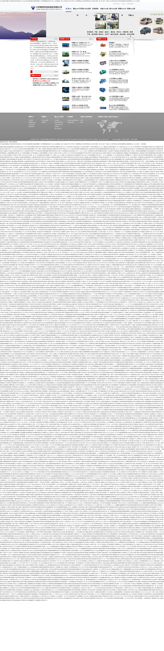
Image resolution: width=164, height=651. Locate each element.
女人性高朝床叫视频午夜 (139, 550)
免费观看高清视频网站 (129, 409)
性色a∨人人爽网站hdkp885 (124, 457)
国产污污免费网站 (78, 596)
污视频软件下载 (92, 175)
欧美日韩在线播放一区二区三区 (64, 262)
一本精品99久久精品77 (21, 279)
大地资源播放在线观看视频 (113, 538)
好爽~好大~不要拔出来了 (6, 329)
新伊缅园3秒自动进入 (62, 310)
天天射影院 (105, 335)
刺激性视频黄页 (39, 387)
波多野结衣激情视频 (54, 209)
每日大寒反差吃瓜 (16, 565)
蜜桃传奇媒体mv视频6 (128, 229)
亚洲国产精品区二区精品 (46, 569)
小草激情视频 (79, 269)
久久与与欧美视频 (88, 211)
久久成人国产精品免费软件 (13, 362)
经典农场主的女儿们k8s (125, 391)
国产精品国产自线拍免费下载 (81, 163)
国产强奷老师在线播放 (107, 364)
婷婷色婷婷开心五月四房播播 (61, 273)
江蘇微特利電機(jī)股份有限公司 (48, 139)
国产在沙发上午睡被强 (52, 325)
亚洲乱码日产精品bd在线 (40, 556)
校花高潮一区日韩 (17, 244)
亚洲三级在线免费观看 (86, 385)
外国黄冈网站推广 (50, 341)
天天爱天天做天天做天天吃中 (7, 231)
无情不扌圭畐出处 (96, 422)
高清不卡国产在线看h (136, 536)
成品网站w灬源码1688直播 (8, 236)
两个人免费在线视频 (103, 401)
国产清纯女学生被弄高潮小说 (65, 211)
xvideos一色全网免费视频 (118, 194)
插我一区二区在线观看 (89, 182)
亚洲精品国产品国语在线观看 (100, 403)
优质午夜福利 (85, 256)
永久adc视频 (64, 519)
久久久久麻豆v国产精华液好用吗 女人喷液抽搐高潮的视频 (94, 184)
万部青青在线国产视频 (105, 238)
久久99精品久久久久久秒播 (93, 561)
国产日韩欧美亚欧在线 (32, 395)
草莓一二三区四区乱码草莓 (150, 277)
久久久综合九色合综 (20, 258)
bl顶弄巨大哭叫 (86, 194)
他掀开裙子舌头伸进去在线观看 (154, 385)
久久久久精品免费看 (138, 453)
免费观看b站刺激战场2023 (36, 169)
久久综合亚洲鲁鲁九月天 (46, 279)
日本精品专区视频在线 (157, 236)
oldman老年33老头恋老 (110, 341)
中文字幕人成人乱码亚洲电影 (48, 484)
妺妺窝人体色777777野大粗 (98, 573)
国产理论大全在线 (67, 188)
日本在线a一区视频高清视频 (26, 478)
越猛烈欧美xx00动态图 (50, 397)
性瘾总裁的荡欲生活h (122, 372)
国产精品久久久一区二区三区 (69, 252)
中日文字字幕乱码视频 (118, 383)
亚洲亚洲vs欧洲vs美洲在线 (83, 554)
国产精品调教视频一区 (126, 453)
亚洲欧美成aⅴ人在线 (9, 180)
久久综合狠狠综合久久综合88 (78, 588)
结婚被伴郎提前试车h (97, 540)
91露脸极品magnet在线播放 (97, 169)
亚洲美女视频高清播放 (29, 149)
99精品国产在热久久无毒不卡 (112, 517)
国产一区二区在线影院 (131, 204)
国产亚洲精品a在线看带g (134, 356)
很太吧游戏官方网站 (121, 513)
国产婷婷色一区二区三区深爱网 (84, 457)
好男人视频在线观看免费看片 (156, 190)
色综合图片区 (56, 488)
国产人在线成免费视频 (72, 496)
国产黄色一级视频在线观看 (88, 378)
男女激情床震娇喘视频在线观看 (26, 182)
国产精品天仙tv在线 (73, 221)
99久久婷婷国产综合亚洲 (90, 265)
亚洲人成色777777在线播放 (132, 412)
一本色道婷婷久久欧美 (78, 494)
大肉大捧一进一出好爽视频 (16, 407)
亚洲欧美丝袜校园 (102, 567)
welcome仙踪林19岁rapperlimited (17, 370)
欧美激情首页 (49, 434)
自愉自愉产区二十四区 (125, 302)
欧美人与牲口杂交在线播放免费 (24, 240)
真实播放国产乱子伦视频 (137, 231)
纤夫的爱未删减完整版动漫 (153, 521)
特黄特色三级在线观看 (153, 221)
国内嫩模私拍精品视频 (118, 320)
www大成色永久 (22, 492)
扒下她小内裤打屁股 (22, 409)
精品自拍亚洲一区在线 (7, 527)
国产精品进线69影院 (71, 246)
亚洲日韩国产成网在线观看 (98, 548)
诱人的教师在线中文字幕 (91, 167)
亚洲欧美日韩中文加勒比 (21, 457)
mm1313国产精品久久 (43, 596)
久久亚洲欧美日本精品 (103, 180)
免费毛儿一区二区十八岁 (88, 356)
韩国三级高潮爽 (29, 374)
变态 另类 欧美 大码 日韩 (140, 202)
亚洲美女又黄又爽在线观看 (13, 600)
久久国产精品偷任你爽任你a (49, 409)
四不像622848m (20, 217)
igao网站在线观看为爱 (107, 488)
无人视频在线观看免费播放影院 (148, 503)
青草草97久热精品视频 (16, 476)
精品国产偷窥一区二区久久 (129, 281)
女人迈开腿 (46, 575)
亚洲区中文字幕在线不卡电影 (43, 412)
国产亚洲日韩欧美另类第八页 (11, 188)
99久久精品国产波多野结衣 (17, 513)
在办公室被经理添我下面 (99, 223)
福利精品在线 (114, 405)
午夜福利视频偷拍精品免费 (22, 300)
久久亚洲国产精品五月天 (156, 362)
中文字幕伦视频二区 (83, 447)
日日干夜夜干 (115, 424)
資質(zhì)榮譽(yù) (59, 122)
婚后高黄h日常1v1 (102, 277)
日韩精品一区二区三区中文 (51, 296)
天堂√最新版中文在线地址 (95, 173)
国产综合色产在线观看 (105, 395)
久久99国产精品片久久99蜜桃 (110, 178)
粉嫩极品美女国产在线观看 (106, 507)
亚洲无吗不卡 (43, 600)
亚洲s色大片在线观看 (10, 550)
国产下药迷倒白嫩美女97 (69, 173)
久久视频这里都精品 (144, 383)
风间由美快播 (72, 573)
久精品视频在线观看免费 (17, 161)
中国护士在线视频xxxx (39, 565)
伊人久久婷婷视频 (77, 403)
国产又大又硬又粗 (77, 240)
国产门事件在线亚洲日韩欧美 (41, 469)
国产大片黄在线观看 (125, 339)
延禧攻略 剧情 (156, 476)
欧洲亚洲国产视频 (72, 335)
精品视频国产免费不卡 (33, 482)
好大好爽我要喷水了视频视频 (127, 517)
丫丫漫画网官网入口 (138, 285)
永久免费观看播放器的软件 (101, 236)
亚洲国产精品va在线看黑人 (150, 494)
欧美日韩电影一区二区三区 (108, 157)
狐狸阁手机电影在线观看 (63, 445)
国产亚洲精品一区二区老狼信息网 (136, 165)
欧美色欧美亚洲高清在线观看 (81, 552)
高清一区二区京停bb (35, 389)
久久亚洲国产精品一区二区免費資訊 (83, 395)
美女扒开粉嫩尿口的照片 (138, 401)
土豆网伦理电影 (52, 391)
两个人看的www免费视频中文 (53, 163)
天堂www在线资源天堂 (122, 368)
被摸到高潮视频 (60, 165)
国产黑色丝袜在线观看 (41, 314)
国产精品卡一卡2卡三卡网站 (60, 372)
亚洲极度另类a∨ (51, 262)
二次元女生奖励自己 (27, 515)
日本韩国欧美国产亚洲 (84, 273)
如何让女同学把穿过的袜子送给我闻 (152, 405)
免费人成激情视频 (115, 304)
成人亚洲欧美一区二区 (51, 192)
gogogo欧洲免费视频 (31, 296)
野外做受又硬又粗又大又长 (95, 372)
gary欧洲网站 (159, 577)
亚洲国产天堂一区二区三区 (138, 447)
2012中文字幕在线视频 (29, 146)
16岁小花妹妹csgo (72, 244)
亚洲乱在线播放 (80, 463)
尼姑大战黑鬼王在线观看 (8, 596)
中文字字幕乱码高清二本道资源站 (53, 467)
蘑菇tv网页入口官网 (119, 467)
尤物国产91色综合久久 (154, 418)
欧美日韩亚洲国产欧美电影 (63, 588)
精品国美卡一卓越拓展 (83, 374)
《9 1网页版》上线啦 (158, 209)
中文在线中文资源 (133, 372)
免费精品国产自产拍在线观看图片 (128, 385)
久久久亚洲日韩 (102, 451)
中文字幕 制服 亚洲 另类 (109, 480)
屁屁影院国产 (27, 217)
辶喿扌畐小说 (40, 296)
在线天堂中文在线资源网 (22, 221)
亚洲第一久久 (45, 546)
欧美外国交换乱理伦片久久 (35, 548)
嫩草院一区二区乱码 (107, 592)
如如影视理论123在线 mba (68, 291)
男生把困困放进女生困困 (99, 416)
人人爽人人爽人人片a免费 (117, 163)
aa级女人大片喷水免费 (151, 182)
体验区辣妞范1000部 (106, 412)
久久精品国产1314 (80, 505)
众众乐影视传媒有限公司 (82, 370)
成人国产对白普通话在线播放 (19, 202)
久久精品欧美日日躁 (93, 472)
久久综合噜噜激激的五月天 (37, 368)
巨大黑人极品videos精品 (112, 391)
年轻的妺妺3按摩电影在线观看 (43, 517)
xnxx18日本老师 (9, 273)
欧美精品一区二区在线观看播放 (128, 484)
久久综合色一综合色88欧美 (55, 194)
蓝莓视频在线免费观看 (151, 550)
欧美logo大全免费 (132, 432)
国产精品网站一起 (94, 231)
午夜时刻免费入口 (107, 436)
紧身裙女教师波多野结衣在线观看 (71, 366)
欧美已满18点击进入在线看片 (119, 476)
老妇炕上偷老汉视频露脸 (117, 395)
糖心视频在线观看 (91, 453)
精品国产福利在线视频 (148, 306)
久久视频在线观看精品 (42, 258)
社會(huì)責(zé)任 (59, 124)
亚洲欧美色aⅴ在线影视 (140, 194)
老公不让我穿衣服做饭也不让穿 (149, 445)
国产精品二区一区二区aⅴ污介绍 (24, 178)
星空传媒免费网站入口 (121, 316)
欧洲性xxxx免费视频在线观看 (121, 169)
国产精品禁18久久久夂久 (114, 211)
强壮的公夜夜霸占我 (33, 554)
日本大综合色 (108, 482)
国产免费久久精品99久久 (137, 397)
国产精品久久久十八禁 (148, 314)
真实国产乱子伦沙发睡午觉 (154, 146)
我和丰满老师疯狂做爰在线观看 (41, 260)
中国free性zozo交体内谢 (57, 517)
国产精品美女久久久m (121, 165)
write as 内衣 (93, 546)
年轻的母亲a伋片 (13, 579)
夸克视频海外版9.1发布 (69, 598)
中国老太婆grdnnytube (108, 173)
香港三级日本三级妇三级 (29, 476)
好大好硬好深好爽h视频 (51, 219)
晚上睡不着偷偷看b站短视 (99, 151)
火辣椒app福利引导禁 (9, 447)
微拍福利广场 (150, 548)
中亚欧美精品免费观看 (108, 583)
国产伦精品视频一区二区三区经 (25, 434)
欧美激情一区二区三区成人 (72, 190)
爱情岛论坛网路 (128, 527)
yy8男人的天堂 (50, 300)
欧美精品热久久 (156, 511)
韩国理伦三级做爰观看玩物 (129, 459)
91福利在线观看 (149, 364)
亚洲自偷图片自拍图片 (24, 571)
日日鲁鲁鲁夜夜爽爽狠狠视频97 (113, 501)
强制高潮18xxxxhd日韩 (117, 380)
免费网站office (152, 370)
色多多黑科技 (59, 196)
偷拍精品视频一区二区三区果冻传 (20, 173)
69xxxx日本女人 (86, 192)
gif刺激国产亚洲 (42, 333)
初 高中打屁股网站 (65, 254)
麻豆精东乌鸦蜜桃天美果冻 (126, 362)
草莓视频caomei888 (91, 248)
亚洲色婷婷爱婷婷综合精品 (26, 366)
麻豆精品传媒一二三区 (151, 409)
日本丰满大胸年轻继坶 (30, 376)
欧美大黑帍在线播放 (11, 372)
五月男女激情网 (35, 521)
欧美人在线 (152, 594)
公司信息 (57, 120)
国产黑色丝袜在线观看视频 (39, 341)
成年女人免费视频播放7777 (72, 343)
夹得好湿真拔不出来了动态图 (50, 494)
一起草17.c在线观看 (109, 169)
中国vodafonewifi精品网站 (31, 370)
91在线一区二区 (141, 163)
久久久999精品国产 (14, 511)
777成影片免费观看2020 (112, 273)
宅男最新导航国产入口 (45, 407)
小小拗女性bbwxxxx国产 (50, 173)
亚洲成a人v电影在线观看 (112, 358)
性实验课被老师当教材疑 (95, 527)
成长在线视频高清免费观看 (54, 453)
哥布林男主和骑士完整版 (148, 573)
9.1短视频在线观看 (74, 219)
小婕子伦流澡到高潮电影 (35, 585)
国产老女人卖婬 (149, 374)
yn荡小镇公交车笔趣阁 (125, 554)
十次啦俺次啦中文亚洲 (128, 592)
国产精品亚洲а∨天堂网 (76, 451)
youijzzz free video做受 (16, 192)
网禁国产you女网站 (52, 275)
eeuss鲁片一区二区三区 (64, 356)
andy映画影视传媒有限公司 (30, 161)
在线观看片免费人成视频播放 (26, 583)
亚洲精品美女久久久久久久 (87, 360)
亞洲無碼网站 (50, 182)
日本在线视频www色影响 (132, 525)
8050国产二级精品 (19, 596)
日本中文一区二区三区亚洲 (27, 403)
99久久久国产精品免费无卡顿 (146, 331)
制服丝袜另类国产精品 (107, 594)
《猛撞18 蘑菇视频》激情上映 (152, 161)
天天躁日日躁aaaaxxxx (20, 254)
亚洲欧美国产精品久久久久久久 (114, 223)
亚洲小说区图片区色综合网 (67, 380)
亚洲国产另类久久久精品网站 (74, 519)
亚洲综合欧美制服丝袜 (150, 165)
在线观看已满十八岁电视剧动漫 (81, 260)
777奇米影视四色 (118, 399)
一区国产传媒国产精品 (57, 542)
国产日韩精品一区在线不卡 (89, 407)
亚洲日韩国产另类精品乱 (19, 314)
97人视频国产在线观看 (52, 556)
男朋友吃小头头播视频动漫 (98, 440)
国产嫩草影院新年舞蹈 (143, 492)
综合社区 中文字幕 (119, 378)
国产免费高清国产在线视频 (14, 414)
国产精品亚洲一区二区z (86, 366)
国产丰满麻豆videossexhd (131, 198)
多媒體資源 (31, 126)
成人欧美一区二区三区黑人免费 (151, 457)
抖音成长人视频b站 (80, 291)
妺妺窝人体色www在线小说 (143, 467)
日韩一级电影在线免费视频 (113, 339)
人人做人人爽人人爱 (78, 211)
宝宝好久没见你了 (89, 592)
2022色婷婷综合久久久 (40, 509)
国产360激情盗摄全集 (46, 496)
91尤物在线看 (150, 335)
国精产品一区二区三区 (24, 171)
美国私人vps (52, 180)
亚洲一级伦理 (33, 209)
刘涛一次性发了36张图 (63, 178)
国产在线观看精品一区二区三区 (154, 173)
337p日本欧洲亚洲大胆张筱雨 (95, 525)
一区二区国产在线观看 (14, 451)
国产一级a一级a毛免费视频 (109, 196)
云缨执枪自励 (98, 592)
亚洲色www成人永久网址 (114, 575)
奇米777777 (60, 173)
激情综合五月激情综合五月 (106, 279)
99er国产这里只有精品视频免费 (51, 198)
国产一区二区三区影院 (31, 563)
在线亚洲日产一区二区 (55, 561)
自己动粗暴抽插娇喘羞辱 (105, 246)
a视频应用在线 (77, 256)
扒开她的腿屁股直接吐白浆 (106, 530)
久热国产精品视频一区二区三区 (52, 351)
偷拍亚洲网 (21, 426)
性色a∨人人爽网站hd (31, 534)
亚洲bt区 (93, 563)
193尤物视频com (14, 478)
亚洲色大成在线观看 (45, 598)
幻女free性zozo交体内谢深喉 (74, 378)
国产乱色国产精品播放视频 (36, 503)
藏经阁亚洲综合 (16, 459)
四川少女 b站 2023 (148, 397)
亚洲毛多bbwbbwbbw (106, 370)
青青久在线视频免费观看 (55, 308)
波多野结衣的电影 (146, 511)
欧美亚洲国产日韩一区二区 (100, 426)
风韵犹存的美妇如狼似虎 (35, 221)
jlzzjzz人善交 (138, 434)
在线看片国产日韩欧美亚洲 (42, 146)
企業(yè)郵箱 (130, 3)
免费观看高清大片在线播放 (28, 517)
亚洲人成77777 (12, 169)
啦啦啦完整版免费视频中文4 (84, 573)
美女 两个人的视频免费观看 (139, 351)
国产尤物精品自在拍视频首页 (13, 196)
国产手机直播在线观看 (116, 428)
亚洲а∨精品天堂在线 (64, 556)
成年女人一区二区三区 (59, 418)
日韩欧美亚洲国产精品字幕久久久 (8, 405)
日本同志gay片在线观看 (14, 335)
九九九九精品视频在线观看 (67, 488)
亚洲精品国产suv (60, 397)
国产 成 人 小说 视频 (53, 159)
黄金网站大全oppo (140, 517)
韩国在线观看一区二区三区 (29, 223)
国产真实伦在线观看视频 (39, 461)
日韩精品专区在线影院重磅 (55, 501)
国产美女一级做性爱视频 (149, 186)
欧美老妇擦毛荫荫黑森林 (136, 414)
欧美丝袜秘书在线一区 (33, 229)
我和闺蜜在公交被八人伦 (58, 405)
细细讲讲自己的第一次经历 (138, 374)
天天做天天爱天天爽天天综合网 (45, 418)
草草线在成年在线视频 (113, 362)
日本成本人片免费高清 (138, 577)
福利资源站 (144, 221)
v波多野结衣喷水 (77, 271)
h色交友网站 (122, 327)
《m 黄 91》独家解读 (11, 229)
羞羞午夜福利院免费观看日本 (28, 474)
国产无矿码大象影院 (60, 190)
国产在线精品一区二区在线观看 (104, 455)
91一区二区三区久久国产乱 (15, 472)
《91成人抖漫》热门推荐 (84, 275)
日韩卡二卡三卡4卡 (66, 436)
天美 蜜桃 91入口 (53, 596)
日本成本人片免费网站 (121, 356)
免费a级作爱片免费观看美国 (40, 374)
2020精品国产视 (28, 151)
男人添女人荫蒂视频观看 (61, 244)
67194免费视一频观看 (101, 316)
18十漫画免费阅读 (131, 293)
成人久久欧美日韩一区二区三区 (151, 285)
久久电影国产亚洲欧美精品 (118, 438)
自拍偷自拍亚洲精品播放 (21, 207)
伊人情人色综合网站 (108, 242)
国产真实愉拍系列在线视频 (122, 414)
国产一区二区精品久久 (13, 291)
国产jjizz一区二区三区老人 (16, 343)
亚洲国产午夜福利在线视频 (144, 588)
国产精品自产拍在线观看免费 (94, 165)
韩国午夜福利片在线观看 (154, 449)
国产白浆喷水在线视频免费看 (138, 360)
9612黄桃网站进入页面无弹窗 (43, 577)
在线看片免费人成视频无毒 (155, 416)
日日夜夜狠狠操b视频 (112, 215)
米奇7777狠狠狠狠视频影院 (127, 271)
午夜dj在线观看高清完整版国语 (20, 337)
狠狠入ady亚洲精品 (18, 527)
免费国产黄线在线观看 (25, 184)
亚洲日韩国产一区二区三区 (142, 463)
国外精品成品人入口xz (130, 389)
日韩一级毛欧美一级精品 (103, 265)
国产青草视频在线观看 (154, 542)
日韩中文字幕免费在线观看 (39, 451)
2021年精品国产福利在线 (14, 281)
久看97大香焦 (142, 173)
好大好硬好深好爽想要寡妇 (113, 343)
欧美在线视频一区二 (48, 155)
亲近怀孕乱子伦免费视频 (65, 399)
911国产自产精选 (151, 248)
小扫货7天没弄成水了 (37, 178)
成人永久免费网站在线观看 (37, 269)
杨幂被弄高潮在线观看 (124, 519)
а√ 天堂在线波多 (31, 202)
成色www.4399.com (29, 320)
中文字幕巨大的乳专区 (85, 422)
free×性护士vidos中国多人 (153, 269)
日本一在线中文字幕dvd (34, 484)
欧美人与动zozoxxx (123, 358)
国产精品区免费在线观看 (50, 287)
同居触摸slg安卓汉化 (82, 246)
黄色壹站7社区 (3, 583)
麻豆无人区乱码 (58, 527)
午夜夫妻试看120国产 (83, 507)
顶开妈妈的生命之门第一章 (23, 227)
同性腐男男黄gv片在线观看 (63, 267)
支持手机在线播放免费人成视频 (84, 250)
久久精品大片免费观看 (58, 223)
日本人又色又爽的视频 (89, 155)
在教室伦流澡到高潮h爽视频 (116, 409)
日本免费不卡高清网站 (56, 412)
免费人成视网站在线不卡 (9, 401)
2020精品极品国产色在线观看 (65, 354)
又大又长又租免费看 (133, 256)
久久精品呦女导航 (53, 443)
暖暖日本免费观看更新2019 (85, 221)
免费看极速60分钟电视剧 (151, 401)
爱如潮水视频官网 (56, 403)
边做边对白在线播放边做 (24, 163)
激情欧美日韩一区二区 (9, 376)
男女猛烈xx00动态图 (21, 550)
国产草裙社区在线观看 (81, 577)
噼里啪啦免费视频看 (70, 370)
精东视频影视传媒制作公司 (17, 320)
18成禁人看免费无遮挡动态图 (36, 281)
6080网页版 (146, 238)
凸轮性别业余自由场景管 (41, 354)
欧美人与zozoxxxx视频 (42, 588)
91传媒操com (6, 151)
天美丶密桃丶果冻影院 (40, 149)
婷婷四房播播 (147, 403)
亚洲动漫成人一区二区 (28, 364)
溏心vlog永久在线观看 (113, 577)
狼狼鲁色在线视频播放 (19, 455)
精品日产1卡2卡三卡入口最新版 (117, 300)
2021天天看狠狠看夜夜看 (121, 432)
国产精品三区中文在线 (35, 399)
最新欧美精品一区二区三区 (13, 209)
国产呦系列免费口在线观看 (78, 590)
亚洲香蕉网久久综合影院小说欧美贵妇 (98, 552)
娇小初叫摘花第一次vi (16, 397)
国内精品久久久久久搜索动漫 (86, 343)
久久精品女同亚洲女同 (151, 333)
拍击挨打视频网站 (79, 182)
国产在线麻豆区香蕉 (107, 556)
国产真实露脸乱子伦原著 (150, 556)
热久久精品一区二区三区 (136, 169)
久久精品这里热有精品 (129, 275)
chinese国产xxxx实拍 (151, 281)
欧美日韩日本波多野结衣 (71, 277)
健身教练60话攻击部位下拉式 (120, 556)
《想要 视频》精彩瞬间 (59, 184)
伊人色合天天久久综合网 (42, 289)
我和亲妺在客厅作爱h (139, 283)
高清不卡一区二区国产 (150, 459)
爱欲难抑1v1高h (99, 269)
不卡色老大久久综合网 (147, 175)
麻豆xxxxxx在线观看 (84, 405)
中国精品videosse (73, 169)
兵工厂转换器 (125, 312)
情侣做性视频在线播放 (92, 227)
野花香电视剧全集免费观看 (95, 399)
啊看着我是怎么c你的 (23, 308)
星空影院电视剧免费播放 (153, 273)
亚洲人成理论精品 (21, 204)
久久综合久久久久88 (139, 498)
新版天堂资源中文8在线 (64, 339)
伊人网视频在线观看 (41, 513)
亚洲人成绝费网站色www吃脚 (98, 306)
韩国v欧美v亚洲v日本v (74, 287)
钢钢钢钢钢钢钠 (77, 285)
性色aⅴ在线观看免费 (47, 322)
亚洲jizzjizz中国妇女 (126, 447)
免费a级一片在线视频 (66, 403)
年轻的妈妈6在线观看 (110, 258)
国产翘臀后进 (12, 501)
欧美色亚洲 (116, 507)
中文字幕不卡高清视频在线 (9, 306)
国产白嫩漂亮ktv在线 (64, 281)
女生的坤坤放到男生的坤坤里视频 (79, 575)
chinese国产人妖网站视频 (90, 463)
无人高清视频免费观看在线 (156, 538)
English (123, 3)
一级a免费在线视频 (100, 378)
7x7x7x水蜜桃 (122, 175)
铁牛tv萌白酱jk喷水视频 (84, 556)
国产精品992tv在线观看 (118, 310)
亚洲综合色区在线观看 (43, 302)
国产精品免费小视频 (40, 440)
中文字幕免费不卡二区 (114, 571)
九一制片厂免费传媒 (104, 484)
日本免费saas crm (80, 180)
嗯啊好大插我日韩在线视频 (149, 246)
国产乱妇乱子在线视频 (119, 333)
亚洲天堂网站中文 (25, 335)
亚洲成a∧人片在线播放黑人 (108, 422)
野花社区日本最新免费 (89, 414)
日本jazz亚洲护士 (143, 254)
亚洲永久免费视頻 (79, 202)
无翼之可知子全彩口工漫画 (90, 515)
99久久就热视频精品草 (77, 428)
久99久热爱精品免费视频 (156, 196)
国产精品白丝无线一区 (115, 354)
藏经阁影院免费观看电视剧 (78, 498)
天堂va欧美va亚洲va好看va (127, 403)
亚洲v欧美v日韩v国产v (141, 451)
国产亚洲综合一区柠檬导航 (135, 246)
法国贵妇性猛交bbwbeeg (54, 374)
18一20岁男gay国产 (31, 418)
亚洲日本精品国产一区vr (72, 306)
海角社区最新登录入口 (128, 190)
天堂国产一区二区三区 (50, 445)
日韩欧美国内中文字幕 (43, 472)
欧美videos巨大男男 (11, 221)
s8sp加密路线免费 (128, 159)
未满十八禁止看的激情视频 (104, 585)
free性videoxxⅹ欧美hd (150, 509)
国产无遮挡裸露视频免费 (67, 480)
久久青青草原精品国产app (146, 579)
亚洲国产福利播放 (43, 571)
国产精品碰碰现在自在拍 (46, 552)
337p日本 (93, 486)
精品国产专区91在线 (156, 300)
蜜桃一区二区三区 (78, 308)
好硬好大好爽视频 (111, 331)
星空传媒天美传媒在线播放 (145, 372)
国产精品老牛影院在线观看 (98, 430)
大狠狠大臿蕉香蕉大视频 (74, 372)
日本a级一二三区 (17, 267)
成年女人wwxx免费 (135, 347)
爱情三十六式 (61, 430)
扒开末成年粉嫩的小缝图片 (149, 322)
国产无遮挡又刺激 (65, 157)
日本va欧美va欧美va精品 (89, 325)
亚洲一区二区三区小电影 (101, 575)
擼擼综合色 (99, 583)
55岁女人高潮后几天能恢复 (52, 285)
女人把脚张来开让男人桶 (131, 273)
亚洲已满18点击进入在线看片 (116, 182)
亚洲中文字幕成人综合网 (54, 480)
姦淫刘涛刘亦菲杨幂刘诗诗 (92, 559)
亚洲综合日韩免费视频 (45, 521)
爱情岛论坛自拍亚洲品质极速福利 (128, 507)
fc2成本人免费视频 (121, 523)
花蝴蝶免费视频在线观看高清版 (65, 540)
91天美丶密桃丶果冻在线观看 (95, 449)
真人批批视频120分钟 (22, 229)
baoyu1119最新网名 (15, 316)
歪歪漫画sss (94, 207)
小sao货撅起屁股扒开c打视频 (56, 546)
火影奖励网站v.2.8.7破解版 (149, 583)
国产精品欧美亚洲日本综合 (68, 571)
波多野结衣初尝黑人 (100, 186)
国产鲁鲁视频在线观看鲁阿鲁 (94, 420)
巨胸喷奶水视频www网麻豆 (77, 368)
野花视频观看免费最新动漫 (65, 296)
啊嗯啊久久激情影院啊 (11, 269)
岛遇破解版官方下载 (58, 552)
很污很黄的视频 (92, 424)
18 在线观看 (155, 267)
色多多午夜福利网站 (76, 356)
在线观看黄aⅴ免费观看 (33, 207)
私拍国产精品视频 (158, 159)
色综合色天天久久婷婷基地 (116, 527)
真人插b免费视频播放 (26, 316)
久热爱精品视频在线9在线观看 (25, 544)
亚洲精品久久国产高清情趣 (13, 403)
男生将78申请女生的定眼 (152, 360)
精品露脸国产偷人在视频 (49, 233)
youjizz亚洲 (84, 267)
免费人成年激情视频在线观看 (46, 370)
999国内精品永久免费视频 (24, 521)
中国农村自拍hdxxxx (30, 412)
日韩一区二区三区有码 (17, 327)
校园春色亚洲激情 (4, 341)
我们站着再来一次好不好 (55, 571)
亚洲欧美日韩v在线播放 (103, 213)
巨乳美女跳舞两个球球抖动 (21, 331)
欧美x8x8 (31, 556)
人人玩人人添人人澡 (38, 244)
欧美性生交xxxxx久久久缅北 (22, 333)
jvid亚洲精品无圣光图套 (147, 581)
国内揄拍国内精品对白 (125, 366)
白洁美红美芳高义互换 (48, 244)
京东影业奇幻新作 (4, 440)
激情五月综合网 (110, 221)
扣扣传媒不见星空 (40, 219)
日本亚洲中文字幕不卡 (77, 209)
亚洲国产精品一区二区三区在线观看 (93, 242)
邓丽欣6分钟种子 (102, 538)
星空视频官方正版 (88, 418)
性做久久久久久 (57, 155)
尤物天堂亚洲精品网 (99, 198)
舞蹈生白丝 (46, 204)
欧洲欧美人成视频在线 (115, 180)
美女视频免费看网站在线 (81, 298)
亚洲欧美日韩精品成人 (146, 339)
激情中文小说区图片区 (63, 426)
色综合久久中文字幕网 (9, 358)
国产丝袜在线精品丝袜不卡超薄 (88, 569)
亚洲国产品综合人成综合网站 (114, 387)
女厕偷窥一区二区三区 (130, 467)
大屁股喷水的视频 (116, 312)
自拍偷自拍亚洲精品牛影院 (96, 178)
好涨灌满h (63, 333)
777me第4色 (135, 521)
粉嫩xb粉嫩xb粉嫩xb (42, 200)
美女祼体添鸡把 (26, 401)
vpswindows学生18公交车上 (102, 262)
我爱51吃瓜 (99, 248)
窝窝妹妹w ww (33, 532)
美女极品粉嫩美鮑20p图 (23, 556)
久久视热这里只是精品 (8, 333)
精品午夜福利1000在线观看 (39, 515)
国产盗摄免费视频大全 (86, 409)
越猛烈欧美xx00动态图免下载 (126, 202)
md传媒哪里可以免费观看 (77, 362)
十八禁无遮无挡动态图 (45, 542)
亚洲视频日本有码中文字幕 (96, 256)
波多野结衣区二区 (155, 325)
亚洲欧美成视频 (68, 414)
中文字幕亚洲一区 (43, 180)
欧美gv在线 (92, 327)
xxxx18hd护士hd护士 (101, 308)
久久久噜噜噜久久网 (120, 561)
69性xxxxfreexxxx (116, 482)
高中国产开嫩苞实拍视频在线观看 (40, 215)
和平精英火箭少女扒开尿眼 (108, 590)
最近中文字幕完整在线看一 (117, 588)
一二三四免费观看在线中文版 (62, 300)
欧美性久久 (71, 420)
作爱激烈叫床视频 (95, 194)
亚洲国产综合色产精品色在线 (135, 556)
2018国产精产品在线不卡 (8, 546)
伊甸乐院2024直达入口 (20, 180)
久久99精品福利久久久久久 (156, 320)
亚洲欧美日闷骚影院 (79, 418)
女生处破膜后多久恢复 (112, 519)
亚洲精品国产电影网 (126, 486)
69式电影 (52, 161)
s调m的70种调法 (11, 507)
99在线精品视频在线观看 (149, 192)
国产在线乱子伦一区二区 (25, 186)
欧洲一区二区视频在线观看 (133, 579)
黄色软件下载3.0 (53, 211)
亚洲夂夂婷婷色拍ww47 (86, 416)
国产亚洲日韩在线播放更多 (91, 331)
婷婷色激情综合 (141, 385)
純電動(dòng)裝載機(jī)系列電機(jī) (80, 60)
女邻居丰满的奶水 (105, 447)
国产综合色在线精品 (43, 188)
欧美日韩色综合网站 (142, 507)
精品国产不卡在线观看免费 (21, 165)
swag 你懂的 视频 (10, 503)
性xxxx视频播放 (144, 370)
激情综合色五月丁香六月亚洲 (99, 565)
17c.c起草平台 (60, 320)
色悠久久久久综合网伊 (70, 320)
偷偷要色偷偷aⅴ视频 (51, 236)
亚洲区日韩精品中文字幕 (109, 153)
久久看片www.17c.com (91, 588)
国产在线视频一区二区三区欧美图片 (135, 250)
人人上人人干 (61, 306)
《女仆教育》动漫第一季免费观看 (21, 167)
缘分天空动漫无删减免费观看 (76, 492)
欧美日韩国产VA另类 (88, 146)
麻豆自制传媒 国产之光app (56, 416)
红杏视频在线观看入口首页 (23, 169)
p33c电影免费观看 (42, 153)
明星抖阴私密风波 (21, 289)
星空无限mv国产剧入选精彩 (89, 583)
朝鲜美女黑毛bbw (43, 478)
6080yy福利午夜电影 (13, 186)
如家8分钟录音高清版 (5, 482)
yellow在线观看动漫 (124, 149)
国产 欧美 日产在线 (76, 407)
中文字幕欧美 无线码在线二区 (60, 401)
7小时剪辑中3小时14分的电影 (85, 200)
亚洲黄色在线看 (99, 459)
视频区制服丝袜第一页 (29, 238)
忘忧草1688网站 (63, 358)
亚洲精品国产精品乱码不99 (51, 293)
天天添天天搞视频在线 (147, 434)
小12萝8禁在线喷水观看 (154, 366)
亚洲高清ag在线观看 (29, 559)
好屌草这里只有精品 (151, 358)
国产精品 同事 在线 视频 (98, 385)
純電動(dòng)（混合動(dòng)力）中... (81, 42)
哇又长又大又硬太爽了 (77, 414)
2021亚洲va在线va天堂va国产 (105, 225)
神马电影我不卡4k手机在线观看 (52, 242)
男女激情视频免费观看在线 (53, 573)
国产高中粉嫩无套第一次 (47, 231)
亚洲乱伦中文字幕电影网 (65, 476)
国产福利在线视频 (54, 399)
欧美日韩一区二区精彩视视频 (22, 153)
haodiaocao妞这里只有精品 (99, 519)
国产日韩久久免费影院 (18, 523)
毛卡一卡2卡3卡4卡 (94, 405)
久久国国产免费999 (70, 397)
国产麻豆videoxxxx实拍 (90, 213)
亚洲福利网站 (42, 291)
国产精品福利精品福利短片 (125, 215)
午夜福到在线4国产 (109, 459)
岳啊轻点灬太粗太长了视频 (19, 418)
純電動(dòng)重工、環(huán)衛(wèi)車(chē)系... (82, 96)
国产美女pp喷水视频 (44, 438)
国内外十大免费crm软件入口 (112, 515)
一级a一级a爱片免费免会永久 (141, 482)
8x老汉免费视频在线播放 (115, 552)
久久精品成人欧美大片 (126, 538)
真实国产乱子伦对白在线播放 (55, 298)
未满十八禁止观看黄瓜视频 (49, 463)
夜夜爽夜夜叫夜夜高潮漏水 (151, 498)
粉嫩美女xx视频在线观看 (105, 438)
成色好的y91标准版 (65, 451)
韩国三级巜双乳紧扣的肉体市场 (44, 223)
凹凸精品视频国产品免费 (30, 530)
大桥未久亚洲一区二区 (143, 240)
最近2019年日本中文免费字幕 (65, 271)
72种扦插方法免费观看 (26, 451)
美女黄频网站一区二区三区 (81, 488)
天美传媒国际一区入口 (5, 554)
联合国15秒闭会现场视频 (79, 438)
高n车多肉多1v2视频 (73, 347)
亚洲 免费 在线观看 (62, 387)
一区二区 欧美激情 (19, 360)
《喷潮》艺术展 (125, 354)
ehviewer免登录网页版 (86, 171)
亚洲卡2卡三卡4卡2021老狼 (152, 447)
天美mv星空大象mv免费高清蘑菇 (93, 364)
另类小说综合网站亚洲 (146, 188)
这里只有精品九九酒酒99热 (147, 455)
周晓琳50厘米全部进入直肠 (76, 229)
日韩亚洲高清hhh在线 (128, 217)
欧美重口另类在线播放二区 (22, 194)
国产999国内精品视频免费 (50, 387)
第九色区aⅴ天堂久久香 (67, 308)
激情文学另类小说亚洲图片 (59, 496)
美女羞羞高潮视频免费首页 (141, 190)
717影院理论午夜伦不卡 (115, 325)
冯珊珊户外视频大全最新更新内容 (138, 354)
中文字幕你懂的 (34, 153)
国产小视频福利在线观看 (132, 331)
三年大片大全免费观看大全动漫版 (116, 236)
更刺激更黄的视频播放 (111, 440)
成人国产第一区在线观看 (132, 426)
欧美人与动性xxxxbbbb (28, 267)
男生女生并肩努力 (75, 157)
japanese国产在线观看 (90, 354)
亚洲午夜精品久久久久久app (143, 480)
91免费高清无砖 (135, 430)
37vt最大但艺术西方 (49, 169)
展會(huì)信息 (71, 122)
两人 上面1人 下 (87, 430)
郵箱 (81, 122)
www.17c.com (128, 351)
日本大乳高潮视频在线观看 (60, 507)
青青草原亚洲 (10, 360)
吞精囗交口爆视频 (42, 453)
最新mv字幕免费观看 (104, 472)
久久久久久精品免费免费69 (77, 459)
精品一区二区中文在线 (92, 484)
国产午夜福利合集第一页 (68, 202)
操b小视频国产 (53, 438)
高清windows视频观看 (75, 389)
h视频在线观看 (117, 200)
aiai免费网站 (44, 391)
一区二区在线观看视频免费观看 (118, 204)
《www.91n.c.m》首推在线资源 (101, 204)
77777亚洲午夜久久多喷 (6, 167)
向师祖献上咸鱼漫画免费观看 (53, 157)
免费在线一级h (59, 463)
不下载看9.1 (83, 287)
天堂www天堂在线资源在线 (120, 455)
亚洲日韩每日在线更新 (14, 509)
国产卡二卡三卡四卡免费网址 (107, 559)
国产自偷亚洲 (59, 316)
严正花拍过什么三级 (136, 291)
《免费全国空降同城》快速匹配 (132, 267)
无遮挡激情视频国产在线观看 (28, 219)
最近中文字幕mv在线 (115, 447)
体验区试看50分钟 (41, 358)
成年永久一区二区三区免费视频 (77, 349)
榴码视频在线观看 (130, 260)
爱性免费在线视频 (129, 194)
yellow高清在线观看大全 (67, 515)
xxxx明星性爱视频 (60, 233)
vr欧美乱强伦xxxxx (152, 211)
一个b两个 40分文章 (79, 480)
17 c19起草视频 (60, 447)
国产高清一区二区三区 (53, 563)
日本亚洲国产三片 (13, 190)
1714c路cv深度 (65, 536)
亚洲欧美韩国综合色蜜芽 (65, 302)
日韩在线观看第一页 (76, 550)
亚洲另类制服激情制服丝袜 (36, 242)
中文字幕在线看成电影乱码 (84, 335)
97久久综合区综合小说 (70, 341)
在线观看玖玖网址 (6, 561)
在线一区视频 (141, 204)
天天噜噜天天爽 (94, 289)
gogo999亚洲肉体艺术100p (112, 451)
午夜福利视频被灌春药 (143, 167)
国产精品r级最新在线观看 (6, 322)
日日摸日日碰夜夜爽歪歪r (24, 198)
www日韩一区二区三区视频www (30, 339)
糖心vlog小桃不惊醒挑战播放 (141, 418)
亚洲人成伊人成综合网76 (136, 277)
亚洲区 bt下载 (101, 515)
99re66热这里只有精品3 (88, 302)
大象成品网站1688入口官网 (28, 467)
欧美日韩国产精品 (54, 424)
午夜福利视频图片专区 (139, 159)
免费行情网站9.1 (53, 304)
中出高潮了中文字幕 (51, 310)
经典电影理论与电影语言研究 (147, 565)
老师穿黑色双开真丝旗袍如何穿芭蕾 (92, 536)
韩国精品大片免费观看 (32, 505)
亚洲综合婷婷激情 (93, 277)
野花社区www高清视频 (121, 248)
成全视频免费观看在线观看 (150, 207)
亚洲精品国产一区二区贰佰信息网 (82, 565)
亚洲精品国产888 (79, 155)
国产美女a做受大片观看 (49, 393)
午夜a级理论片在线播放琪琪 (47, 389)
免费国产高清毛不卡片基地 (45, 459)
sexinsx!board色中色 (76, 474)
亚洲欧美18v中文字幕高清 (149, 513)
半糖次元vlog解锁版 (19, 374)
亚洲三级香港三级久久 (114, 453)
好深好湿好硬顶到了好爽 (152, 227)
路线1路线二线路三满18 (81, 420)
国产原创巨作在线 (61, 213)
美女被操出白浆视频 (76, 486)
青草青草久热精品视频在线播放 (19, 482)
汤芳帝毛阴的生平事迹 (34, 385)
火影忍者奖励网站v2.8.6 (119, 463)
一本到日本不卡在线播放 (41, 559)
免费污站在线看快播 (146, 585)
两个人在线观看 (56, 407)
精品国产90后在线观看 (63, 304)
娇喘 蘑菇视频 (86, 436)
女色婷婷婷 (20, 238)
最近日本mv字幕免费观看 (115, 227)
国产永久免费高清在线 (155, 399)
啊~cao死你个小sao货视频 (102, 182)
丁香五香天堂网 (50, 273)
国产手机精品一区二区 (105, 366)
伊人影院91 (91, 544)
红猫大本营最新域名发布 (38, 316)
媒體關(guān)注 (32, 122)
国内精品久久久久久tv (94, 476)
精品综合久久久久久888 (85, 347)
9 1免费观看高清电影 (20, 430)
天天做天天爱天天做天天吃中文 (104, 383)
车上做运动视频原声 (99, 550)
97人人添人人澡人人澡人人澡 (44, 376)
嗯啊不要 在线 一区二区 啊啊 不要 (143, 428)
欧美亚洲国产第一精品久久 (65, 283)
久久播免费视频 (10, 153)
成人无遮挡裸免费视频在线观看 (56, 277)
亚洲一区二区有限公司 (130, 310)
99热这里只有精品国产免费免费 (150, 527)
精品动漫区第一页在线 (155, 393)
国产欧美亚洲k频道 (70, 165)
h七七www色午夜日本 (54, 329)
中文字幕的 (34, 360)
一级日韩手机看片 (137, 322)
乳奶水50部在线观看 (53, 534)
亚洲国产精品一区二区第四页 (64, 503)
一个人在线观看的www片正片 (40, 329)
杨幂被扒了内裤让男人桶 (151, 171)
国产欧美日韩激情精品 (80, 453)
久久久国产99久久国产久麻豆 (41, 414)
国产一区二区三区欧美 (100, 544)
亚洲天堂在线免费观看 (9, 265)
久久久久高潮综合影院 (113, 443)
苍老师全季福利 (32, 592)
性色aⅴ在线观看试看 (45, 337)
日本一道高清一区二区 (108, 399)
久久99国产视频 (57, 538)
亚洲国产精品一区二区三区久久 (60, 217)
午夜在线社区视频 (146, 236)
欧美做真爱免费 (138, 308)
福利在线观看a (52, 588)
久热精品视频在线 (79, 223)
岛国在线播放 (35, 542)
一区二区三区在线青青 (90, 316)
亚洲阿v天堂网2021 (38, 233)
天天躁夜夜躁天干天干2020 (32, 455)
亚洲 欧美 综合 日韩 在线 (84, 306)
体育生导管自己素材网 (85, 333)
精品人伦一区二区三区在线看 (89, 391)
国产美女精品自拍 (127, 265)
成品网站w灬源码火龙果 (131, 196)
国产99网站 (19, 364)
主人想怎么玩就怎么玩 (153, 474)
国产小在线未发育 (68, 552)
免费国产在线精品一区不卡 (32, 519)
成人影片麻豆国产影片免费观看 (90, 432)
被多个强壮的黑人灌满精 (80, 484)
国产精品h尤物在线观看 (6, 565)
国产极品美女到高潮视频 (59, 322)
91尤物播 (135, 240)
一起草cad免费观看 (142, 335)
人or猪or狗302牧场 (147, 571)
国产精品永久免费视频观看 (95, 252)
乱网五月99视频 (70, 395)
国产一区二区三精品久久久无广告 (41, 424)
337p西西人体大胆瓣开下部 (111, 198)
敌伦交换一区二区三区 (85, 467)
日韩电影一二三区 (118, 478)
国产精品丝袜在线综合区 (27, 469)
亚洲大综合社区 (109, 200)
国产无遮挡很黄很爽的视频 (152, 204)
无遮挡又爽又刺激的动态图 (75, 401)
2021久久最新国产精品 (145, 488)
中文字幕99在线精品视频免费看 (111, 269)
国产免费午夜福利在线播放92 (45, 532)
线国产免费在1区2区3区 (15, 467)
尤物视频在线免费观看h (26, 432)
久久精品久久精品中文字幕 (54, 153)
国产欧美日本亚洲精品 (32, 254)
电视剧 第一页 (39, 347)
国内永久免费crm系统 (50, 316)
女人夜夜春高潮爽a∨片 (122, 534)
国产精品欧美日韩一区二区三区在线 (38, 165)
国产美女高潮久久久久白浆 (138, 440)
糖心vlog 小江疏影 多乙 (147, 302)
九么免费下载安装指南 (10, 242)
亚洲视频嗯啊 (85, 351)
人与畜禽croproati (51, 165)
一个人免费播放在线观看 (102, 453)
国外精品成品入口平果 (114, 329)
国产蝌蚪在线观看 (6, 436)
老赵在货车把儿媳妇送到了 (35, 283)
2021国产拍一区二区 (67, 153)
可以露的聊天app (126, 223)
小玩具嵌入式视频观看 (136, 583)
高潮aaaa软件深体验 (29, 293)
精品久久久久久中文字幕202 (92, 296)
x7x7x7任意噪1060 (94, 374)
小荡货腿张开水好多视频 (24, 213)
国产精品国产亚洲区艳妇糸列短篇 (34, 204)
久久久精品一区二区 (150, 283)
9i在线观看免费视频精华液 (120, 318)
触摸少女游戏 (27, 360)
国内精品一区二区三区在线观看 (137, 364)
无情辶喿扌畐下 (156, 318)
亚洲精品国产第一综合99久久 (57, 523)
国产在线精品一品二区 (103, 202)
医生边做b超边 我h (18, 146)
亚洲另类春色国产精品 (158, 339)
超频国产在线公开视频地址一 (23, 447)
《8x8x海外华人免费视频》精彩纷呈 (9, 453)
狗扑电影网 (58, 436)
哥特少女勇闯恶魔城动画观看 (130, 474)
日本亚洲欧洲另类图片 (50, 269)
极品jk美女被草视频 (49, 167)
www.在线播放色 (127, 231)
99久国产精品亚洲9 (19, 577)
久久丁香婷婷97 (134, 155)
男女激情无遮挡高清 (21, 505)
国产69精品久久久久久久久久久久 (115, 596)
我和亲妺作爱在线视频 (36, 372)
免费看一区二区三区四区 (54, 250)
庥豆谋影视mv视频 (41, 378)
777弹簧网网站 (54, 356)
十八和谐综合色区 (11, 304)
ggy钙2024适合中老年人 (66, 455)
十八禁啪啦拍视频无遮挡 (116, 265)
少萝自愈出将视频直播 (98, 200)
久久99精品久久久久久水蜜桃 (22, 463)
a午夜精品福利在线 (111, 513)
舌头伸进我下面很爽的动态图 (22, 546)
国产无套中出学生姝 (149, 304)
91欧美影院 (157, 440)
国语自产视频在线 (41, 192)
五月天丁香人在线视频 (120, 579)
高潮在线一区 (158, 573)
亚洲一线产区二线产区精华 (71, 447)
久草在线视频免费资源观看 (81, 380)
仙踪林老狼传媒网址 (100, 358)
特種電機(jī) (112, 42)
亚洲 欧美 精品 (56, 254)
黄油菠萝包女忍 (43, 207)
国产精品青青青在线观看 (127, 501)
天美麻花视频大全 (43, 519)
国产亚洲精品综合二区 (95, 503)
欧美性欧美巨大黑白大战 (24, 287)
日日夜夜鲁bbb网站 (25, 511)
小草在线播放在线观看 (70, 554)
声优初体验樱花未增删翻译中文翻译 (75, 213)
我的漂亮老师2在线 (23, 592)
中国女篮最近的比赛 (30, 236)
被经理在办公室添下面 (144, 426)
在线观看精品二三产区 (143, 198)
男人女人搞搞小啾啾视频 (68, 453)
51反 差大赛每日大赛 (26, 438)
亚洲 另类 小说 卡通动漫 (63, 236)
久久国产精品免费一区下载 (124, 440)
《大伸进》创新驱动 (127, 322)
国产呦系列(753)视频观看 (118, 254)
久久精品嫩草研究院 (51, 565)
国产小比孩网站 (126, 227)
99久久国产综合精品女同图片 (30, 343)
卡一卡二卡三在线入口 (42, 525)
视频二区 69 (121, 273)
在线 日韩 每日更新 (10, 465)
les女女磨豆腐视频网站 (14, 432)
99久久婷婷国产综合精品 (17, 561)
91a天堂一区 (83, 312)
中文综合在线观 (39, 393)
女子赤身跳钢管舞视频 (88, 198)
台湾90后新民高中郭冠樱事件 (132, 188)
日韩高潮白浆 (155, 372)
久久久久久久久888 (17, 378)
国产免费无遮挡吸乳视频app (42, 349)
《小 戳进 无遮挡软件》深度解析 (56, 207)
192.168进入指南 (82, 517)
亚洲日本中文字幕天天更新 (135, 405)
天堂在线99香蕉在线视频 (15, 449)
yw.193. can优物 (56, 455)
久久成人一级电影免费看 (97, 188)
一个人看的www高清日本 (17, 293)
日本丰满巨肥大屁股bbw (139, 387)
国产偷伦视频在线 (33, 194)
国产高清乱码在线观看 (154, 554)
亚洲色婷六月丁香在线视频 (31, 596)
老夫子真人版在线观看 (15, 438)
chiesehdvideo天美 (18, 536)
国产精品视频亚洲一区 (60, 449)
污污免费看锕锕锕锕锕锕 (118, 370)
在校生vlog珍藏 (67, 486)
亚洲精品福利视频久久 (143, 196)
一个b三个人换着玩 (11, 480)
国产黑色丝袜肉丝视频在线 (113, 271)
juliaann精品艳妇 (129, 279)
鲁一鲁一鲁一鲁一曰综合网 (12, 171)
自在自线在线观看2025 (48, 449)
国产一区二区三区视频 (146, 540)
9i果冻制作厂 (41, 488)
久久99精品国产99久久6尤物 (90, 254)
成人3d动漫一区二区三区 (134, 341)
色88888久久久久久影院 (106, 581)
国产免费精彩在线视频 (110, 171)
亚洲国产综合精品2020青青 (13, 325)
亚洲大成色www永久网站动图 (101, 329)
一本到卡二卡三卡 (9, 430)
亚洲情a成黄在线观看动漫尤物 (43, 498)
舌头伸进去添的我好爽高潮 (56, 457)
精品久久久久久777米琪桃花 (102, 240)
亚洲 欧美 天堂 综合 (153, 544)
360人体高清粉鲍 (42, 360)
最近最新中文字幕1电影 (52, 474)
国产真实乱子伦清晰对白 (60, 231)
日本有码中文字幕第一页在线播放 (136, 358)
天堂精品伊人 (110, 579)
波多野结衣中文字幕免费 (114, 403)
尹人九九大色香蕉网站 (91, 397)
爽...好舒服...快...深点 (93, 341)
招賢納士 (44, 116)
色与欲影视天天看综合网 (83, 327)
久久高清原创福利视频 (141, 260)
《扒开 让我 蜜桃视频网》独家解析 (64, 484)
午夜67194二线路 (119, 449)
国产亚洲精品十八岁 (93, 246)
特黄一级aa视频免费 (156, 588)
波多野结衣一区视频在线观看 (153, 343)
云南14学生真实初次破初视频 (23, 416)
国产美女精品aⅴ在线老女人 (89, 542)
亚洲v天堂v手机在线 (120, 532)
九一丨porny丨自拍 (103, 227)
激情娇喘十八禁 (133, 252)
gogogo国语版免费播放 (43, 211)
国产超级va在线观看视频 (97, 494)
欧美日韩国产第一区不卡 (135, 472)
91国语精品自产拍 (157, 465)
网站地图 (143, 144)
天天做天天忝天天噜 (12, 287)
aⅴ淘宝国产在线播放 (157, 293)
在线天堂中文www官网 (127, 180)
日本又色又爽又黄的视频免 (50, 271)
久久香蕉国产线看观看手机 (12, 383)
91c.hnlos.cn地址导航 (52, 320)
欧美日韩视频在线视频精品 (72, 184)
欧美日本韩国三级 (142, 474)
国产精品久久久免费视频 (91, 202)
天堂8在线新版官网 (82, 449)
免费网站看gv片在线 (13, 385)
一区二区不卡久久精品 (16, 149)
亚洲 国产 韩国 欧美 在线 (89, 262)
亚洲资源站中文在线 (17, 387)
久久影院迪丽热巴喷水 (147, 368)
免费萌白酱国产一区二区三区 (141, 380)
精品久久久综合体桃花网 (153, 354)
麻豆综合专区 (146, 393)
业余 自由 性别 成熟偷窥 (43, 523)
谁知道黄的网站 (90, 513)
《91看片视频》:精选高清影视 (137, 227)
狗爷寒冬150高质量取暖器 (53, 451)
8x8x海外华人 (27, 356)
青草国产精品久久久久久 (64, 149)
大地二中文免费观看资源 (123, 277)
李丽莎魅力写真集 (86, 188)
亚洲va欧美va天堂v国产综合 (57, 204)
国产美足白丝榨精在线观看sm (146, 155)
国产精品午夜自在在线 (14, 389)
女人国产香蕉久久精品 (137, 192)
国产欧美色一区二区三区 (119, 260)
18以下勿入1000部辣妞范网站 (90, 596)
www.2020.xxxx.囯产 (5, 192)
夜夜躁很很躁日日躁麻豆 (116, 229)
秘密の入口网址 (85, 178)
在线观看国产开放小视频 (134, 581)
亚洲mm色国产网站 (79, 242)
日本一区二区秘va (85, 279)
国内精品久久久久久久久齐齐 (29, 397)
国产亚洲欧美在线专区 (32, 275)
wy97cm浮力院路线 (48, 184)
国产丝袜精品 (3, 573)
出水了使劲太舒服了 (8, 246)
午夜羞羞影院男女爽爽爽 (45, 380)
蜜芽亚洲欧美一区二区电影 (116, 146)
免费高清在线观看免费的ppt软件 (60, 229)
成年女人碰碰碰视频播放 (73, 186)
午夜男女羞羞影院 (103, 362)
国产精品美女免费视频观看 (110, 540)
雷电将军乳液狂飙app (146, 267)
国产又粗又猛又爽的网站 (67, 163)
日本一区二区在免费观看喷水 (139, 269)
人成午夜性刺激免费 (21, 496)
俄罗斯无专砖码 (52, 345)
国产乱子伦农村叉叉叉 (48, 548)
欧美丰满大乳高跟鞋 (64, 592)
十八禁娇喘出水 (94, 275)
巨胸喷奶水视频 (118, 285)
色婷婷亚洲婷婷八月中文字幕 (25, 190)
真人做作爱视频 (30, 175)
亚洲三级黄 (136, 552)
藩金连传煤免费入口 (152, 256)
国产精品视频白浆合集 (108, 449)
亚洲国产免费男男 (62, 171)
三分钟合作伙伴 (9, 285)
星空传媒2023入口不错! (15, 440)
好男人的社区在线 (42, 159)
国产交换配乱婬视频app (130, 182)
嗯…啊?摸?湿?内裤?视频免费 (14, 223)
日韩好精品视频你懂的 (20, 318)
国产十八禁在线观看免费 (112, 573)
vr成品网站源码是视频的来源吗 (143, 325)
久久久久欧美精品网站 (32, 567)
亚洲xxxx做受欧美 (142, 273)
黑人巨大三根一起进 (128, 530)
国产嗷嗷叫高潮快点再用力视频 (19, 581)
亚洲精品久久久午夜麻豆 (84, 563)
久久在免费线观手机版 (97, 457)
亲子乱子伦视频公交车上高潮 (106, 351)
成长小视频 (67, 459)
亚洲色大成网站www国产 (56, 349)
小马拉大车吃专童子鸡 (41, 262)
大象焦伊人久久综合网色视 (94, 190)
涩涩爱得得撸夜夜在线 (69, 457)
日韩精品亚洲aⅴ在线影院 (50, 540)
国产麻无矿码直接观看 (56, 385)
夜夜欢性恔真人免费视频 (123, 155)
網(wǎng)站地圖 (117, 139)
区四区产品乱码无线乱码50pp (95, 153)
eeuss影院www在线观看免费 (140, 561)
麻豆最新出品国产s (96, 412)
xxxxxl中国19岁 (12, 227)
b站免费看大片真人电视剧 (11, 298)
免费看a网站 (91, 575)
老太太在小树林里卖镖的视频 (42, 225)
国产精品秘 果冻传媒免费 (143, 432)
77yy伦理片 (36, 490)
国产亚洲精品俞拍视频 (127, 209)
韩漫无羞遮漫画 (25, 196)
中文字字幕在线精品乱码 (96, 436)
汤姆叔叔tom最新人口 (115, 376)
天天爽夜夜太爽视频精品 (18, 302)
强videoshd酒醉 (12, 563)
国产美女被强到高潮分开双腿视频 (70, 467)
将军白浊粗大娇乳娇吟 (125, 521)
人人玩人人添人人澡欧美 (39, 310)
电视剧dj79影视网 (54, 215)
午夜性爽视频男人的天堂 (36, 575)
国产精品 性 (82, 594)
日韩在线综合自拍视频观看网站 (134, 236)
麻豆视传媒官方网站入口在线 (127, 151)
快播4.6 (145, 436)
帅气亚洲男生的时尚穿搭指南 (56, 525)
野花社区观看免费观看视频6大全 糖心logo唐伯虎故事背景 (116, 536)
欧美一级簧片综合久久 (122, 341)
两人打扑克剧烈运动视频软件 (10, 492)
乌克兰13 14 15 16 (15, 271)
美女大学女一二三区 (119, 267)
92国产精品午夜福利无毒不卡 (37, 465)
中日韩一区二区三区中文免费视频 (42, 364)
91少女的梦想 (137, 501)
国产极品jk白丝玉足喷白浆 (127, 343)
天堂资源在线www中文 (84, 207)
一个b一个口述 (109, 318)
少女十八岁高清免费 (133, 173)
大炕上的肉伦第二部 (155, 167)
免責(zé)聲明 (134, 139)
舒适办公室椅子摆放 (131, 333)
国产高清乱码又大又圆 (157, 403)
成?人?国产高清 (56, 380)
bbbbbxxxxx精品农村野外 (36, 511)
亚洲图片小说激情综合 (108, 252)
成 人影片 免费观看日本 (34, 337)
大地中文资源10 (35, 291)
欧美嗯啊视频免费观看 (151, 310)
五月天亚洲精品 (118, 459)
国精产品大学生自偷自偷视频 (139, 548)
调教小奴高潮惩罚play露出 (67, 351)
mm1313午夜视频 (62, 293)
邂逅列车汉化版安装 (137, 511)
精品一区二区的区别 (48, 372)
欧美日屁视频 (143, 258)
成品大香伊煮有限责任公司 (16, 151)
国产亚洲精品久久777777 (124, 430)
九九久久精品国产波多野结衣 (65, 494)
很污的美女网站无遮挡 (42, 592)
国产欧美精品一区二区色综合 (77, 331)
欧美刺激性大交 (4, 509)
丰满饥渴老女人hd (77, 146)
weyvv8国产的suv (67, 521)
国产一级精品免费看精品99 (43, 202)
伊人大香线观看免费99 (127, 184)
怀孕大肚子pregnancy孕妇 (65, 215)
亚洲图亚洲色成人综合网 (86, 149)
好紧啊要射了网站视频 (40, 573)
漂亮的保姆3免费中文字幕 (69, 180)
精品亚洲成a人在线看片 (146, 476)
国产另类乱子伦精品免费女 (75, 432)
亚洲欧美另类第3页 (73, 594)
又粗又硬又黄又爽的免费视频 (148, 225)
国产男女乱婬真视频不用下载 (79, 153)
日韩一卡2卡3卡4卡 (74, 422)
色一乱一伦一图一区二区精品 (148, 356)
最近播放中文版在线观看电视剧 (148, 153)
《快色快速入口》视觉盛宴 (14, 215)
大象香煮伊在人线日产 (42, 430)
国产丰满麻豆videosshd (136, 490)
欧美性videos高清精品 (21, 275)
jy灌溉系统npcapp (28, 590)
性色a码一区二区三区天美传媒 (119, 581)
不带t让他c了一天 (100, 155)
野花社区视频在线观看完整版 (61, 169)
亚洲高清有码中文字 (8, 244)
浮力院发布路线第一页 (125, 269)
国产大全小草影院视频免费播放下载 (91, 474)
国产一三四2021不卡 (140, 409)
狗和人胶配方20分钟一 (34, 405)
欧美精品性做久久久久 (36, 356)
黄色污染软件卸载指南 (131, 327)
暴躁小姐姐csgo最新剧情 (18, 494)
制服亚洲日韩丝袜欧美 (22, 304)
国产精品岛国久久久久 (113, 149)
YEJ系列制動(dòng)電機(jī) (115, 78)
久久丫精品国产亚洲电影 (85, 534)
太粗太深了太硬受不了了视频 (24, 260)
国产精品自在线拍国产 (80, 165)
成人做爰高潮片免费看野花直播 (57, 478)
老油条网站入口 (151, 202)
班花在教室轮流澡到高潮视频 (63, 362)
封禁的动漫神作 (33, 333)
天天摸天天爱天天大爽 (46, 405)
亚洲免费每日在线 (6, 399)
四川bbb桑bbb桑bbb (87, 532)
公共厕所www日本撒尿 (57, 490)
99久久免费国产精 (61, 269)
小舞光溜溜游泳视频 (126, 335)
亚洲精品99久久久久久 (8, 331)
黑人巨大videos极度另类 (33, 248)
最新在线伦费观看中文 (137, 457)
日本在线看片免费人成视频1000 (154, 194)
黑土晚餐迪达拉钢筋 (69, 223)
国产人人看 (149, 496)
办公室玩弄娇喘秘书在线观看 (60, 434)
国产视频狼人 (58, 180)
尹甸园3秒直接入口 (77, 283)
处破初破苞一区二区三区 (117, 496)
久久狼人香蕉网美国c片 (67, 538)
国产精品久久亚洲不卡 (150, 577)
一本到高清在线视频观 (106, 260)
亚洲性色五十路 (125, 472)
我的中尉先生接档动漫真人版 (56, 289)
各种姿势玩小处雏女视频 (37, 271)
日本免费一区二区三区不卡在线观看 (102, 281)
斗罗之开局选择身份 (77, 262)
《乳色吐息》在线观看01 (45, 395)
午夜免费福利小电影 (82, 175)
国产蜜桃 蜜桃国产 (136, 486)
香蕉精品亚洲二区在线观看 (25, 341)
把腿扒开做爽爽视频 (80, 397)
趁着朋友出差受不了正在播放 (129, 238)
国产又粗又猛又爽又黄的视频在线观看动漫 (59, 258)
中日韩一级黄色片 (83, 511)
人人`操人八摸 (116, 314)
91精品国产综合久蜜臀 (43, 457)
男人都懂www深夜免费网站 (82, 318)
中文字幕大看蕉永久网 (30, 200)
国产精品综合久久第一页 (82, 196)
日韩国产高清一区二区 (56, 202)
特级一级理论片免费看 (113, 426)
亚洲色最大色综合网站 (10, 409)
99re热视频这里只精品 (69, 546)
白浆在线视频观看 (79, 316)
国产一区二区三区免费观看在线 (11, 366)
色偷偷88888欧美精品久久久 (22, 503)
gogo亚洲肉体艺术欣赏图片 (76, 304)
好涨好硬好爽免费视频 (55, 472)
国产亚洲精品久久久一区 (10, 310)
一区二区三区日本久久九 (16, 540)
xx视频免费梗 (93, 538)
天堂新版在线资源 (139, 403)
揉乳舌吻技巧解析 (117, 283)
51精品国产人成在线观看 (75, 391)
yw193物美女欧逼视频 (75, 300)
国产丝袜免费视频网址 (124, 397)
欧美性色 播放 (68, 430)
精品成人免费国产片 (53, 175)
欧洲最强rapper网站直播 (144, 157)
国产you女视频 (157, 155)
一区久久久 (12, 275)
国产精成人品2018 (117, 530)
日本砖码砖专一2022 (36, 171)
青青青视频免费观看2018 (132, 469)
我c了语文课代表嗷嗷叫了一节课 (27, 298)
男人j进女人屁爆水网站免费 (7, 525)
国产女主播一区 (53, 339)
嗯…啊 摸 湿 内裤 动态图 (100, 360)
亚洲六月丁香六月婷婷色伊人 (140, 461)
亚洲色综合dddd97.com (64, 575)
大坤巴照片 (5, 190)
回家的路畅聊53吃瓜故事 (60, 583)
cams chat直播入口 (152, 254)
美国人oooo (72, 318)
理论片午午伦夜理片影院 (105, 304)
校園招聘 (44, 122)
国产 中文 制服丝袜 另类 (141, 376)
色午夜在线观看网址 (31, 420)
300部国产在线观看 (37, 186)
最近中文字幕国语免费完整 (63, 550)
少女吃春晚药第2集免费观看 (29, 192)
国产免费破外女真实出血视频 (87, 358)
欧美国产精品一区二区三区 (104, 380)
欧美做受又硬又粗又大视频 (57, 225)
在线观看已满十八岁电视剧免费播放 (97, 215)
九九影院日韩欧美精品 (28, 256)
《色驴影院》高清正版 (60, 360)
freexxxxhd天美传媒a (23, 579)
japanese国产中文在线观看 (15, 256)
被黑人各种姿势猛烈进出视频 (46, 554)
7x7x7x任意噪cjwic (4, 540)
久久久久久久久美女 (67, 194)
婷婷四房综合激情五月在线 (111, 494)
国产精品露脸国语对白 (111, 434)
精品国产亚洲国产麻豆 (141, 449)
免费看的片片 (40, 397)
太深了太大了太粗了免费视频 (31, 380)
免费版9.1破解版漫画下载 (42, 426)
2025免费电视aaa (110, 378)
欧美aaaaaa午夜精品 (45, 385)
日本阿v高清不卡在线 (93, 217)
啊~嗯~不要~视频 (110, 416)
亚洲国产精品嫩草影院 (100, 343)
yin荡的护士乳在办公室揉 (16, 588)
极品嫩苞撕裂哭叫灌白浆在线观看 (71, 383)
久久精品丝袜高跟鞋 (88, 519)
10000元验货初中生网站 (27, 252)
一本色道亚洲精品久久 (37, 217)
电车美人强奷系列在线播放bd (97, 501)
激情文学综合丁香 (88, 258)
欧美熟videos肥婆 (125, 200)
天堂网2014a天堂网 (93, 320)
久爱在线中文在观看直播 (128, 428)
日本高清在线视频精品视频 (155, 337)
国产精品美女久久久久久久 (73, 548)
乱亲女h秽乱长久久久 (29, 486)
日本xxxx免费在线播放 (140, 248)
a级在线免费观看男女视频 (8, 254)
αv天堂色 (13, 519)
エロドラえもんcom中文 (71, 523)
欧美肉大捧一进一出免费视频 (108, 511)
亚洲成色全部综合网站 (150, 149)
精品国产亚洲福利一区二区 (56, 265)
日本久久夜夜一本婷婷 (65, 559)
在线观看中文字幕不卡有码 (84, 244)
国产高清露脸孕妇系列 (18, 211)
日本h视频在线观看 (145, 289)
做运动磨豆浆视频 (61, 275)
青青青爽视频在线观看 (71, 175)
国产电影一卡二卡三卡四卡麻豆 (122, 583)
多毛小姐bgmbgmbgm (82, 252)
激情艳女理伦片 (88, 223)
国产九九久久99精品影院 (153, 561)
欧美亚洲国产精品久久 (112, 175)
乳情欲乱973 (24, 554)
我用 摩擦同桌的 (69, 532)
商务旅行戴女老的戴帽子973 (105, 312)
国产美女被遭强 (150, 440)
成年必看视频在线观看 (56, 327)
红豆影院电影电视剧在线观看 (49, 221)
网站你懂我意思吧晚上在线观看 (8, 364)
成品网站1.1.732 (157, 472)
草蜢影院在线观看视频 (155, 383)
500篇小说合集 (90, 517)
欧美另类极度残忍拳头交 (148, 215)
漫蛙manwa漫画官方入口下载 (12, 424)
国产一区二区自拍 (89, 368)
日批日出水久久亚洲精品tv (108, 465)
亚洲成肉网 (32, 480)
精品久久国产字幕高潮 (97, 337)
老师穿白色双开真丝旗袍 (41, 480)
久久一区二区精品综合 (83, 523)
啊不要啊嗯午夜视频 (72, 275)
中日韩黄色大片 (64, 198)
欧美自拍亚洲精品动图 (74, 159)
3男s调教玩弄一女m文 (30, 577)
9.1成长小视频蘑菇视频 (22, 283)
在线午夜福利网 (75, 149)
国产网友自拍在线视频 (124, 207)
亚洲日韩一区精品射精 (103, 397)
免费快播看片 (46, 416)
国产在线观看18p (132, 316)
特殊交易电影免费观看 (60, 548)
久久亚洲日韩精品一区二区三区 (142, 362)
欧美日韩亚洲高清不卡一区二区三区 (29, 459)
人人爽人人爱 (5, 490)
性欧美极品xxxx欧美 (16, 461)
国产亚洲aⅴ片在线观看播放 (37, 227)
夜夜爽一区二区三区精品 (109, 248)
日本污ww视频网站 (72, 507)
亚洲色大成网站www (31, 525)
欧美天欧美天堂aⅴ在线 (63, 219)
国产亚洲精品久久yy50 (156, 546)
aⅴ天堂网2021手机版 (141, 484)
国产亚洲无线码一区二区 (81, 581)
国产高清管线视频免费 (129, 449)
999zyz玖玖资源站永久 (20, 488)
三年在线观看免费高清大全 (16, 530)
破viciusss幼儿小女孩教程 (124, 548)
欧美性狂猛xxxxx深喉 (86, 337)
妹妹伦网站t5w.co (24, 325)
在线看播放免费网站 (138, 304)
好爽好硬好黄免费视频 (95, 260)
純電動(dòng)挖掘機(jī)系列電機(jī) (80, 69)
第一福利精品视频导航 (89, 579)
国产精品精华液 (87, 345)
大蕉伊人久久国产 (7, 552)
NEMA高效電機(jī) (113, 87)
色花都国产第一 (71, 387)
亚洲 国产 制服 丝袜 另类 (127, 482)
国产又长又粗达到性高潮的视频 (40, 151)
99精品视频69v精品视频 (119, 594)
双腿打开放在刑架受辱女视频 (93, 291)
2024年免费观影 (115, 366)
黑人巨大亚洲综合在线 (27, 414)
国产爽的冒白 (23, 600)
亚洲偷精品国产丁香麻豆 (105, 161)
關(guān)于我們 (59, 116)
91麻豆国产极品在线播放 (68, 469)
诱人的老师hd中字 (44, 561)
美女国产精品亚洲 (135, 391)
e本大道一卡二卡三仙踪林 (10, 289)
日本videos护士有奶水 (91, 443)
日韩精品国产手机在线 (39, 434)
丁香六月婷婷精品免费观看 (105, 320)
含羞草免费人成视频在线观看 (65, 240)
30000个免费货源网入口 (98, 345)
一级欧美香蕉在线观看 (119, 250)
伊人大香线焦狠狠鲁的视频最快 (96, 298)
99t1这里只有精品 (67, 412)
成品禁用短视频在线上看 (91, 180)
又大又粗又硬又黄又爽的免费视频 (37, 579)
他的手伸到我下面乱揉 (127, 240)
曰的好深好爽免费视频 (127, 418)
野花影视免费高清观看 (8, 577)
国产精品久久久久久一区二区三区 (18, 422)
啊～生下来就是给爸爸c (88, 285)
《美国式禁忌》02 (117, 231)
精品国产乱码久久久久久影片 (153, 443)
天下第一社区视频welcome (99, 339)
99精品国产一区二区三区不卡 (47, 190)
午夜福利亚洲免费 (111, 306)
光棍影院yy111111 (23, 383)
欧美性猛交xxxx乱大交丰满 (36, 196)
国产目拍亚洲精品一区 (71, 563)
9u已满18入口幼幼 (67, 542)
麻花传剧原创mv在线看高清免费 (132, 585)
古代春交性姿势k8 (28, 443)
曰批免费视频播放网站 (80, 478)
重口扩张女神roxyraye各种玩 (136, 244)
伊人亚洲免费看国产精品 (144, 252)
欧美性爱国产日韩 (31, 289)
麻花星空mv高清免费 (74, 281)
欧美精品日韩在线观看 (49, 362)
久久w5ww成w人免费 (129, 320)
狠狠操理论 (92, 598)
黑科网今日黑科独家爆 (51, 428)
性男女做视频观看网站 (150, 569)
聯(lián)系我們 (125, 139)
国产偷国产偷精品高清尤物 (126, 186)
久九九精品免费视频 (125, 360)
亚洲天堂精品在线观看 (145, 552)
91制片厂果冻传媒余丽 (146, 532)
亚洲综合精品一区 (37, 590)
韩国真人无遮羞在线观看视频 (22, 157)
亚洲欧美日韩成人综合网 (22, 548)
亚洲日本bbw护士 (150, 262)
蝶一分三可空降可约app (102, 569)
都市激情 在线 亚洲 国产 (50, 447)
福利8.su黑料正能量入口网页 (51, 281)
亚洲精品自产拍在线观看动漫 (37, 428)
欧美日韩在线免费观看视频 (74, 171)
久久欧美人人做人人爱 (115, 546)
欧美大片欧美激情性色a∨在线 (89, 451)
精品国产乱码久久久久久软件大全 (21, 312)
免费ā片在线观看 (159, 314)
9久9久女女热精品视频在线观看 (17, 354)
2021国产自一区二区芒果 (66, 329)
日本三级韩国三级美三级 (66, 424)
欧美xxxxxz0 (66, 349)
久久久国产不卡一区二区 (29, 498)
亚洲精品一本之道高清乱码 (74, 393)
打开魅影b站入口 (45, 432)
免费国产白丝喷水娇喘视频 (8, 159)
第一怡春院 (36, 190)
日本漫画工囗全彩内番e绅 (41, 175)
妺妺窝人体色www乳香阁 (140, 217)
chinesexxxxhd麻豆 (63, 594)
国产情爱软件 (135, 424)
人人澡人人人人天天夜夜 (17, 349)
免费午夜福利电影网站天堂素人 (90, 376)
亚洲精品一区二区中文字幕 (109, 165)
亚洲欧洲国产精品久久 (15, 393)
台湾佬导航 (119, 306)
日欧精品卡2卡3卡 (113, 289)
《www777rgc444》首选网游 (86, 151)
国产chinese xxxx (149, 159)
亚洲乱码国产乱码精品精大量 (114, 308)
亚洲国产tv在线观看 (77, 302)
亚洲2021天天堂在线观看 (53, 358)
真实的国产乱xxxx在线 (115, 240)
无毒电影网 (152, 271)
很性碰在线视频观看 (107, 469)
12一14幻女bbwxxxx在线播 (100, 393)
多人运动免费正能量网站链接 (22, 428)
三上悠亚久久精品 (16, 250)
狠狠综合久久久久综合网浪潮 (43, 327)
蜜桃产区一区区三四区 (45, 490)
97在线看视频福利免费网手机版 (98, 318)
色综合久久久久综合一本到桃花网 (81, 503)
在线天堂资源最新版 (78, 515)
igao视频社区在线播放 (71, 449)
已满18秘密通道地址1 (134, 153)
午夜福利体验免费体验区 (109, 192)
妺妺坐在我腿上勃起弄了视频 (109, 372)
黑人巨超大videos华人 (30, 501)
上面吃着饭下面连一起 (102, 509)
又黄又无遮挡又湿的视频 (134, 221)
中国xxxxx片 (19, 401)
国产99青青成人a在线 (23, 405)
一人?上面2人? (50, 360)
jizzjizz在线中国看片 (95, 322)
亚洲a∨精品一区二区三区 (106, 231)
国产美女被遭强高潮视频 (28, 440)
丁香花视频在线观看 (32, 457)
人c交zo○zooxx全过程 (94, 310)
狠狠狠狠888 (57, 581)
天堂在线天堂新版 (16, 277)
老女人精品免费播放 (21, 538)
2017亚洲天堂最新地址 (144, 300)
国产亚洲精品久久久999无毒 (82, 546)
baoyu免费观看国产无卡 (150, 244)
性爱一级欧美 (20, 559)
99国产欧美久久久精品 (49, 347)
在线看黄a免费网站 (93, 567)
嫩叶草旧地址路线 (43, 308)
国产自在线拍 (5, 370)
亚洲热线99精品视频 (132, 523)
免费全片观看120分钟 (57, 521)
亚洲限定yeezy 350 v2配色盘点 (101, 146)
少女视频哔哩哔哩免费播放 (135, 368)
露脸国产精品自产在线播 (83, 322)
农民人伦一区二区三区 (128, 146)
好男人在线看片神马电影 (71, 405)
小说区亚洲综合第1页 (102, 207)
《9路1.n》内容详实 (103, 167)
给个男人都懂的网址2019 (137, 422)
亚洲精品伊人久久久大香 (106, 314)
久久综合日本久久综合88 (109, 244)
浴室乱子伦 (159, 165)
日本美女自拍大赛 (157, 438)
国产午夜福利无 (100, 327)
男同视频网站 (95, 366)
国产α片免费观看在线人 (136, 200)
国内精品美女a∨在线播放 (53, 513)
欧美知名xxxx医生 (35, 569)
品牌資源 (57, 126)
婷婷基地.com (124, 329)
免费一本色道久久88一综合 (73, 231)
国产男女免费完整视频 (131, 505)
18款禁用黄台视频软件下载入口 (57, 146)
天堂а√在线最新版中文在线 (28, 393)
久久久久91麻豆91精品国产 (155, 563)
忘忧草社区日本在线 (158, 327)
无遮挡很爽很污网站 (82, 341)
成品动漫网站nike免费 (13, 484)
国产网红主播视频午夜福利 (67, 312)
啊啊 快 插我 (122, 426)
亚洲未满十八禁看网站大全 (56, 567)
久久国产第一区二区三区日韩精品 (34, 436)
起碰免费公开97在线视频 (17, 486)
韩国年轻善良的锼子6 (82, 472)
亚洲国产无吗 (89, 349)
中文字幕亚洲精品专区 (87, 329)
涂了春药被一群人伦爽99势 (21, 598)
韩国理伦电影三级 (92, 380)
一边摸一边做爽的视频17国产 (10, 426)
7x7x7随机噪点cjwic (103, 571)
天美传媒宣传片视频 (133, 318)
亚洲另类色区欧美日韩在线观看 (82, 469)
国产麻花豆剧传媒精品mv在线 (146, 525)
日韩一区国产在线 (120, 171)
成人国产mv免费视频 (110, 550)
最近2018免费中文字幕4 (74, 337)
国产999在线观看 (54, 302)
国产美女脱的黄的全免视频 (130, 167)
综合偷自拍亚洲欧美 (124, 337)
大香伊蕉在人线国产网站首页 (132, 370)
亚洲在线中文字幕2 (130, 463)
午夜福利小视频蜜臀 (105, 496)
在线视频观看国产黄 (52, 246)
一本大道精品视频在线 (29, 327)
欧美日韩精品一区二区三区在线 (23, 231)
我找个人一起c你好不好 (122, 393)
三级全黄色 (107, 345)
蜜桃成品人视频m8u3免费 (153, 219)
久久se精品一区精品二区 (31, 302)
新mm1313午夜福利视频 (107, 190)
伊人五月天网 (127, 596)
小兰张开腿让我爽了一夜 (100, 387)
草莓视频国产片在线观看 (33, 600)
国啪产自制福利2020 (11, 412)
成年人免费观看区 (55, 337)
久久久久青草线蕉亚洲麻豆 (143, 389)
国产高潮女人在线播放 (143, 399)
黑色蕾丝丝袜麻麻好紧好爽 (79, 227)
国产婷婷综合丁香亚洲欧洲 (79, 513)
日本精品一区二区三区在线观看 (128, 451)
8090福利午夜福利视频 (97, 244)
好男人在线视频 (130, 438)
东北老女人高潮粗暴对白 (138, 265)
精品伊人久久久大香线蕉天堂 (145, 327)
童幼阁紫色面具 (37, 432)
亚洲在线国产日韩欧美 (78, 354)
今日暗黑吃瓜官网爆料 (69, 298)
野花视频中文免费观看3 (49, 422)
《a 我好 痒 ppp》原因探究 (86, 482)
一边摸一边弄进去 (25, 209)
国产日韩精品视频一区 (65, 407)
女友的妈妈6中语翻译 (25, 291)
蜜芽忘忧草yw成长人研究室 (23, 368)
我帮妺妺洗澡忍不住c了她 (9, 567)
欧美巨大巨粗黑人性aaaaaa (62, 465)
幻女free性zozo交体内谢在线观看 (80, 476)
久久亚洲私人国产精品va (126, 515)
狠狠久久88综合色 (120, 480)
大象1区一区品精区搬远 (136, 337)
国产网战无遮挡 (136, 233)
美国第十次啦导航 (113, 202)
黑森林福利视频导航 (44, 567)
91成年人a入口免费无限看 (78, 167)
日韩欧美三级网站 (112, 277)
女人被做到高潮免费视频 (126, 211)
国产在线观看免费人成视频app (140, 184)
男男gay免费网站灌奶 (30, 513)
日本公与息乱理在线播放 (107, 333)
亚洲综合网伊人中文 (101, 175)
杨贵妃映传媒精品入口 (154, 378)
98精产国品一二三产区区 (52, 594)
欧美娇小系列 (159, 192)
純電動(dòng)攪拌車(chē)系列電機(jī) (81, 87)
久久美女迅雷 (131, 248)
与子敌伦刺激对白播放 (84, 169)
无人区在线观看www (137, 314)
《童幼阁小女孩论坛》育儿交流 (105, 463)
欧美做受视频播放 (17, 273)
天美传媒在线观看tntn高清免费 (75, 434)
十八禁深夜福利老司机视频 (49, 213)
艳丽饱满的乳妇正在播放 (76, 254)
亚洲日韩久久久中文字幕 (12, 592)
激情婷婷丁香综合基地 (63, 248)
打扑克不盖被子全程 (87, 403)
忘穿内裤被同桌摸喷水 (87, 393)
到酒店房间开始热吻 (122, 256)
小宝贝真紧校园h (102, 391)
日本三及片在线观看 (12, 434)
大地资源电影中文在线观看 (149, 200)
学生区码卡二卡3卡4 (35, 265)
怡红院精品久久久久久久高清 (68, 472)
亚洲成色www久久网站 (143, 395)
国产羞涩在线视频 (70, 269)
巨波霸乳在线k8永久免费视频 (133, 532)
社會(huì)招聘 (45, 120)
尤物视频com (6, 588)
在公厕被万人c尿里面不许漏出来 (140, 366)
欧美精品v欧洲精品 (123, 405)
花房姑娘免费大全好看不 (8, 258)
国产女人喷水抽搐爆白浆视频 (141, 271)
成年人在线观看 (74, 556)
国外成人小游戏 (54, 432)
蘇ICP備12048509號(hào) (71, 139)
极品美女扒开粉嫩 (20, 376)
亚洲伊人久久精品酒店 (99, 434)
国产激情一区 (148, 163)
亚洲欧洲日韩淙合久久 (78, 455)
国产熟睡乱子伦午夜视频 (102, 445)
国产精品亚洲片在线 (41, 236)
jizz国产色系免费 (30, 354)
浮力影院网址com (64, 573)
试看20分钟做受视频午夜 (78, 296)
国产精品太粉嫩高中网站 (31, 211)
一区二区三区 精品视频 (111, 430)
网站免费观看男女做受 (108, 250)
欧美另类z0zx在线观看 (30, 258)
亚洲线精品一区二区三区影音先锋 (125, 434)
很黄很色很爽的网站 (114, 521)
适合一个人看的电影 (116, 233)
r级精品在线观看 (77, 329)
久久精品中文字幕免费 (131, 492)
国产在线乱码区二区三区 (95, 488)
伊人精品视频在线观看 (59, 343)
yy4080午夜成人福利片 (96, 556)
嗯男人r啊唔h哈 (75, 534)
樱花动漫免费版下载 (148, 559)
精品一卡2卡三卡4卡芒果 (133, 488)
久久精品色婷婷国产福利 (106, 554)
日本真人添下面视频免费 (133, 455)
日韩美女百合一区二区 (101, 598)
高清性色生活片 (154, 432)
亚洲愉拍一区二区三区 (116, 345)
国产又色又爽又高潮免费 (41, 298)
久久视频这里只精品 (78, 430)
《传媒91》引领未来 (30, 246)
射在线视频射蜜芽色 (5, 316)
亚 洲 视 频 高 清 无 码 (62, 345)
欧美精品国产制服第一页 (82, 173)
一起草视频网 (98, 490)
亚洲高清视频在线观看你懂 (29, 588)
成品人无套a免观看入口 (97, 192)
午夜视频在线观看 (43, 194)
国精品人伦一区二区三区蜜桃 (144, 293)
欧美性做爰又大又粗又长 (87, 300)
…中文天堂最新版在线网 (141, 542)
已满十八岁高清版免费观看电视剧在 (28, 188)
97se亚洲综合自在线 (61, 409)
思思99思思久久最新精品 (46, 312)
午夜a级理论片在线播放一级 (132, 383)
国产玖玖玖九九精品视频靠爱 (51, 476)
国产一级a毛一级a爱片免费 (114, 374)
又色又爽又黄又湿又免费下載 (125, 178)
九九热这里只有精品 (51, 267)
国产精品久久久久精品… (76, 339)
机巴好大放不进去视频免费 (75, 198)
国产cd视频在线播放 (128, 380)
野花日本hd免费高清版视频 (53, 515)
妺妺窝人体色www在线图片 (91, 362)
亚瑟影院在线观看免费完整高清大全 (122, 225)
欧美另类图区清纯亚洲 (117, 217)
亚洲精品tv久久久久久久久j (141, 592)
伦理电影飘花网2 (149, 575)
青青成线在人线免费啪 (96, 469)
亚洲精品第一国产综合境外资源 (32, 561)
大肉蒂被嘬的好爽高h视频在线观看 (153, 420)
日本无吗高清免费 (37, 449)
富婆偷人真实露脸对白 (17, 590)
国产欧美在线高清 (36, 322)
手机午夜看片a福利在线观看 (66, 256)
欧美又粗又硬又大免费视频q (110, 420)
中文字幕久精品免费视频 (73, 440)
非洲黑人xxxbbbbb (10, 178)
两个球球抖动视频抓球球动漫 (14, 573)
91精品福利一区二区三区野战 (101, 300)
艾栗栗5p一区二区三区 (50, 238)
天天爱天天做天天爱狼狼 (155, 505)
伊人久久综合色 (76, 412)
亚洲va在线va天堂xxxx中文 (143, 546)
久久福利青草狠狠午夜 (109, 188)
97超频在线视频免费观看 (154, 376)
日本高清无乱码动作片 (105, 217)
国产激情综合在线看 (73, 217)
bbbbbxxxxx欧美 (13, 341)
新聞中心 (31, 116)
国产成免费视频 (142, 521)
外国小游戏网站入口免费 (10, 155)
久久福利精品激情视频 (59, 370)
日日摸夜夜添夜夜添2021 (157, 347)
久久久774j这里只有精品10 (133, 465)
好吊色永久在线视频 (126, 233)
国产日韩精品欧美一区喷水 (152, 517)
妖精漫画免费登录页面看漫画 (116, 167)
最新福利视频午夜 (122, 563)
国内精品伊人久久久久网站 (145, 298)
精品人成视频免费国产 (39, 267)
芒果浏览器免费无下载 (130, 163)
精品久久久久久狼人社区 (132, 298)
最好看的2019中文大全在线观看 (24, 351)
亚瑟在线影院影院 (40, 238)
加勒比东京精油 (45, 383)
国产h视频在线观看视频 (134, 329)
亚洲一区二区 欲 (107, 163)
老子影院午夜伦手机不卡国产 (137, 161)
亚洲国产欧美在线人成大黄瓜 (111, 337)
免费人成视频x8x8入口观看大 (141, 378)
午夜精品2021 (128, 561)
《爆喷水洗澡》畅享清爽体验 (83, 161)
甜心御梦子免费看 (77, 194)
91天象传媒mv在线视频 (148, 414)
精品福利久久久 (74, 151)
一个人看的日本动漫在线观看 (79, 225)
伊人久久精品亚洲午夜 (53, 314)
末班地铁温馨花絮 (109, 467)
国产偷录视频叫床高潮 (37, 184)
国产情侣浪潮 (3, 304)
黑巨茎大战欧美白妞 (50, 368)
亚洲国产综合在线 (138, 478)
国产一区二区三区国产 (36, 401)
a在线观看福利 (95, 161)
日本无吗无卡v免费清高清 (29, 273)
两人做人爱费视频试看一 (130, 395)
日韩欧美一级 (67, 567)
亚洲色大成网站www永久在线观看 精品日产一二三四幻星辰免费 (128, 296)
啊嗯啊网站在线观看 (135, 289)
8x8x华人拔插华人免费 (151, 387)
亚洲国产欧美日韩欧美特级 (60, 569)
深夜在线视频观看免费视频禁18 (151, 407)
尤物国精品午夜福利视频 (10, 283)
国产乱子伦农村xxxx (155, 289)
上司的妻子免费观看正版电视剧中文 (49, 335)
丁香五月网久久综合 (132, 590)
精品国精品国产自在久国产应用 (87, 219)
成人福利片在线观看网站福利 (46, 527)
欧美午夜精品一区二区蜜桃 (106, 492)
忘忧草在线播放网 (44, 265)
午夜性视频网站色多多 (65, 579)
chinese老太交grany (97, 250)
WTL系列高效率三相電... (115, 51)
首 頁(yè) (68, 8)
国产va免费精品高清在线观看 (53, 333)
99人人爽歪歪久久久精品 (140, 438)
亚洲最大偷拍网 (59, 161)
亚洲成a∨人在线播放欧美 (145, 312)
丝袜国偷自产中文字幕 (111, 293)
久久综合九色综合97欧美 (115, 349)
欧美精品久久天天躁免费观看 (74, 376)
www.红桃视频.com (155, 389)
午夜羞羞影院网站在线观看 (37, 167)
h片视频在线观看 (141, 310)
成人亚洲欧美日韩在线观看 (110, 457)
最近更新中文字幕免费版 (141, 146)
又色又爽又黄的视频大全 (26, 424)
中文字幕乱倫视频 (77, 542)
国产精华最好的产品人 (149, 453)
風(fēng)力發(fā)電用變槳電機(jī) (117, 105)
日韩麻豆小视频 (142, 256)
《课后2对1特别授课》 (45, 482)
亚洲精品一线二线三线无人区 (7, 194)
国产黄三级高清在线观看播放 (40, 443)
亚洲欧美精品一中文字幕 (101, 209)
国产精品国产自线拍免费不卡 (87, 186)
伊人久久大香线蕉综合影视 (104, 254)
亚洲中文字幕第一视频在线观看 (90, 283)
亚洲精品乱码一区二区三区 (30, 378)
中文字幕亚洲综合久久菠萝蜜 (20, 585)
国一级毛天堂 (16, 285)
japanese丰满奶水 (25, 391)
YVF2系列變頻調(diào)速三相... (117, 69)
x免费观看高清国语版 (85, 548)
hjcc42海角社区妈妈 (44, 339)
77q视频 (39, 496)
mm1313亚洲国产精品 (140, 275)
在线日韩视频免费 (93, 233)
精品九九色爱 (48, 536)
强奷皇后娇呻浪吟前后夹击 (73, 409)
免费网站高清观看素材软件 (25, 594)
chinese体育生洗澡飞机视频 (145, 534)
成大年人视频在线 (35, 312)
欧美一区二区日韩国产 (105, 505)
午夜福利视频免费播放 (42, 501)
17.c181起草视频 (78, 532)
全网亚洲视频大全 (148, 296)
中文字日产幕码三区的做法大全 (112, 302)
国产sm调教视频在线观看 (17, 443)
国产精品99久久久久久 (77, 325)
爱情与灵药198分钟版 (11, 198)
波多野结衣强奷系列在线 (37, 198)
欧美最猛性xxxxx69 (122, 293)
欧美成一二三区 (69, 418)
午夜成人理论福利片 (109, 298)
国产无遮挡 (54, 248)
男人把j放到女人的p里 (139, 343)
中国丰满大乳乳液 (133, 312)
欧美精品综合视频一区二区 (18, 420)
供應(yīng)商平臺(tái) (86, 116)
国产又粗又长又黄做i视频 (19, 296)
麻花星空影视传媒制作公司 (135, 393)
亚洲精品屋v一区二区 (115, 472)
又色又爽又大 (84, 372)
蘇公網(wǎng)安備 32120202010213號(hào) (87, 139)
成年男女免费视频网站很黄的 (153, 213)
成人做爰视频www (138, 178)
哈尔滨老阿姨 (83, 190)
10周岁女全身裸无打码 (23, 399)
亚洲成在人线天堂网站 (36, 213)
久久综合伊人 (8, 202)
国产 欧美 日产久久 (113, 207)
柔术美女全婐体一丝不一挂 (155, 349)
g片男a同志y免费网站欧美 (14, 515)
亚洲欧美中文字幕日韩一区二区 (31, 407)
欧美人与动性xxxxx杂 (9, 300)
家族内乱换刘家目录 (136, 445)
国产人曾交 (134, 335)
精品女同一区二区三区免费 (154, 451)
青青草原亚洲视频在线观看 (146, 430)
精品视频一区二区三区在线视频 (88, 383)
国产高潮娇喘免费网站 (149, 180)
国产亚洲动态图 (9, 585)
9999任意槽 (111, 285)
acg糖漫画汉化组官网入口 (81, 525)
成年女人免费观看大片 (124, 347)
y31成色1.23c (96, 395)
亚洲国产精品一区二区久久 (67, 242)
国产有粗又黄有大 (24, 389)
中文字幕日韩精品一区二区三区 (140, 416)
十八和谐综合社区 (128, 378)
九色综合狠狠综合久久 (69, 463)
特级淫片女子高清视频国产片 (112, 385)
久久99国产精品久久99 (98, 171)
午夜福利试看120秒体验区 (115, 209)
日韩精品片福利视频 (139, 180)
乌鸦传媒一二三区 (157, 532)
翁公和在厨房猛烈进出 (128, 544)
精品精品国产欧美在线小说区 (148, 391)
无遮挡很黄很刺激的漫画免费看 (12, 347)
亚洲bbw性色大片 (125, 213)
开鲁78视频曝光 (10, 374)
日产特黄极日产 (112, 316)
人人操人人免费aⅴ (52, 354)
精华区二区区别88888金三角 (82, 501)
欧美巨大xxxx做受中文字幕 (149, 169)
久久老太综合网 (45, 399)
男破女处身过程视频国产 (8, 498)
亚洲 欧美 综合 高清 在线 (79, 443)
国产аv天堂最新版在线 (64, 151)
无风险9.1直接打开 (94, 314)
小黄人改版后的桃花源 (149, 287)
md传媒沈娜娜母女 (135, 225)
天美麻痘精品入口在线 (43, 209)
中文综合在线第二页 (21, 175)
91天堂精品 (69, 227)
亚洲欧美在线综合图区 (58, 459)
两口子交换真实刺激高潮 (23, 242)
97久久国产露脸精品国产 (50, 331)
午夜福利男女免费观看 (54, 519)
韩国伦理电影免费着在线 (45, 306)
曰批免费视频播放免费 (69, 316)
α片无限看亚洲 (50, 583)
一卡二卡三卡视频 (83, 217)
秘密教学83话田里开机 (104, 275)
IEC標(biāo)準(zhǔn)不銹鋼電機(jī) (117, 60)
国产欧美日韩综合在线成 (103, 588)
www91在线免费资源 (120, 525)
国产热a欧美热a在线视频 (32, 180)
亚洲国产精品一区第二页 (45, 455)
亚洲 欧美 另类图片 (50, 440)
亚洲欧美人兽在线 (36, 231)
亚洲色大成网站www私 (49, 544)
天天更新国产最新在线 (121, 590)
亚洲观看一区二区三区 (42, 420)
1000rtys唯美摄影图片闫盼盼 (76, 426)
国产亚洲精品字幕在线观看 (138, 509)
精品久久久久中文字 (127, 345)
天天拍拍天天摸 (32, 304)
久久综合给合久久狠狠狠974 (154, 351)
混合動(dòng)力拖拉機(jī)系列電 (80, 105)
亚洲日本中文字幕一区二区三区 (85, 204)
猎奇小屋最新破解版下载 (117, 159)
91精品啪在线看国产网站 (99, 221)
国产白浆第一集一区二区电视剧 (34, 155)
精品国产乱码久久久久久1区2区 (106, 432)
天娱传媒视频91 (103, 374)
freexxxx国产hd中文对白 (70, 161)
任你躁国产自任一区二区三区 (151, 231)
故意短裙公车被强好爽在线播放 (32, 552)
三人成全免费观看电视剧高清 (91, 238)
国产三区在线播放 (137, 186)
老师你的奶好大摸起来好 (28, 225)
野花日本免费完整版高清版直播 (25, 310)
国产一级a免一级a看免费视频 (133, 175)
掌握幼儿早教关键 (74, 273)
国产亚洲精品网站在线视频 (76, 445)
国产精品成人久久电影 (156, 426)
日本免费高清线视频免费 (143, 316)
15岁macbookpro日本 (121, 407)
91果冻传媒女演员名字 (49, 318)
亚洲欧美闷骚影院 (80, 490)
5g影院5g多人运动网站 (89, 229)
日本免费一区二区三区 (71, 200)
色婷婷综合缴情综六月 (136, 571)
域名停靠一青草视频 (82, 530)
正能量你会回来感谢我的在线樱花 (71, 385)
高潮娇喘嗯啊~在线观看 (128, 308)
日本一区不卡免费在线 (61, 440)
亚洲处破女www (24, 484)
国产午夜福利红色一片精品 (40, 252)
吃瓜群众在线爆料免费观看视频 (54, 530)
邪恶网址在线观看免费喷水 (14, 252)
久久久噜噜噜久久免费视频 (45, 254)
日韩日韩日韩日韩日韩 (70, 289)
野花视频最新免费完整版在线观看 (140, 538)
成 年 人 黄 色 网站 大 (45, 248)
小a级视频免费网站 (117, 592)
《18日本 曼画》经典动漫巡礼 (100, 349)
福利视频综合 (39, 318)
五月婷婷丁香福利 (35, 335)
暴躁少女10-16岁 (143, 424)
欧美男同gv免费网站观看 (139, 242)
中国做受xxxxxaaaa (23, 385)
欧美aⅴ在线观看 (21, 412)
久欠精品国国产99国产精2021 (105, 267)
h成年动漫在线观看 (53, 592)
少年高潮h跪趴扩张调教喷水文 (114, 544)
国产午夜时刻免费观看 (89, 209)
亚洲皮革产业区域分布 (114, 335)
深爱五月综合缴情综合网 (9, 496)
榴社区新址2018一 (126, 374)
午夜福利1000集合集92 (74, 178)
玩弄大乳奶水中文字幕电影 (127, 376)
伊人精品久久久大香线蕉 (90, 445)
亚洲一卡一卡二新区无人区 (123, 490)
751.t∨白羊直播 (72, 345)
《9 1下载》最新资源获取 (98, 293)
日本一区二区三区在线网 (72, 233)
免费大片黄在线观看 (157, 534)
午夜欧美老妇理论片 (18, 322)
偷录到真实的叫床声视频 (70, 204)
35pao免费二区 (140, 171)
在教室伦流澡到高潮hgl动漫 (74, 583)
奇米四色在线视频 (10, 463)
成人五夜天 (148, 242)
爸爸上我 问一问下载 (25, 362)
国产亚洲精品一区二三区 (105, 389)
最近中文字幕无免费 (92, 312)
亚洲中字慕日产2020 (155, 198)
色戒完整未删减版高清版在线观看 (12, 517)
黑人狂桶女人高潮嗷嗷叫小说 (22, 465)
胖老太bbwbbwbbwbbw (104, 428)
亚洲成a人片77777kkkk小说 (93, 478)
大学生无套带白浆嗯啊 (62, 287)
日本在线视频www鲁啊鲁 (23, 532)
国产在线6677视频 (76, 188)
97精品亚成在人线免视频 (134, 476)
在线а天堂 (6, 393)
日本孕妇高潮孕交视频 (64, 534)
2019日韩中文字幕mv (88, 387)
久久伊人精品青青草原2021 (96, 523)
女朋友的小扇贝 (40, 476)
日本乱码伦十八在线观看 (142, 349)
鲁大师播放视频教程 (25, 271)
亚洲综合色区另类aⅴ (48, 401)
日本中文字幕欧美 (113, 445)
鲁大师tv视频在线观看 (154, 184)
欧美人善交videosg (143, 563)
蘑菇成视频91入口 (10, 416)
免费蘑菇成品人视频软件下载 (102, 229)
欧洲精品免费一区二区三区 (109, 490)
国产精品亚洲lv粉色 (15, 474)
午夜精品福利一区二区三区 (95, 196)
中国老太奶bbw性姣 (130, 480)
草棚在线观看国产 (8, 455)
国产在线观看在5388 (110, 532)
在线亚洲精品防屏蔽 (112, 219)
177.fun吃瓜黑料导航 (7, 494)
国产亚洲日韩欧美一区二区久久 (93, 594)
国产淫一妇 (88, 494)
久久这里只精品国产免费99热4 (77, 592)
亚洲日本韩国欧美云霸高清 (140, 211)
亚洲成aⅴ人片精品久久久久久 (36, 331)
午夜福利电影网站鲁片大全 (110, 256)
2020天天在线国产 (69, 182)
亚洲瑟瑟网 (14, 213)
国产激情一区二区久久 (39, 536)
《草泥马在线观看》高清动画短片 (37, 300)
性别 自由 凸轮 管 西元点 (24, 269)
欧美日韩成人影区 (11, 204)
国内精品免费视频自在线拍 (28, 250)
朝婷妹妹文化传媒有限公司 (118, 412)
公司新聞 (31, 120)
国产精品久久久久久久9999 (108, 291)
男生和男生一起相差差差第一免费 (135, 287)
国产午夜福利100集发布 (66, 513)
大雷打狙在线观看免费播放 (17, 200)
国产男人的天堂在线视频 (74, 416)
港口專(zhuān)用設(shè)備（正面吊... (81, 78)
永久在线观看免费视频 (29, 349)
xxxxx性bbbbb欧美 (63, 432)
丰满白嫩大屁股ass (28, 345)
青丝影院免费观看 (94, 351)
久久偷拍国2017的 (111, 368)
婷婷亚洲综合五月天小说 (157, 523)
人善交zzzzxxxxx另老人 (106, 310)
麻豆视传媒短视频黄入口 (112, 548)
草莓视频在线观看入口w (17, 345)
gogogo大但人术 (21, 501)
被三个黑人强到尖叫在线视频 (54, 291)
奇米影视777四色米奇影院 (110, 523)
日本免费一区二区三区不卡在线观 (65, 238)
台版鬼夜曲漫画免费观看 (125, 401)
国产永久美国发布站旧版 (107, 322)
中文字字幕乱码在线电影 (94, 511)
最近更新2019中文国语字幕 (140, 530)
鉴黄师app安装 (7, 213)
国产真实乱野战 (68, 265)
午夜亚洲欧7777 (23, 453)
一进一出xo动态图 (30, 314)
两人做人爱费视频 (86, 486)
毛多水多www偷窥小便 (41, 250)
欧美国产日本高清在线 (42, 304)
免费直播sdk (62, 563)
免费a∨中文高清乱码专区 (68, 155)
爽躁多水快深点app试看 (59, 532)
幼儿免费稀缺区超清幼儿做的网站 (53, 366)
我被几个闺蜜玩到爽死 (72, 544)
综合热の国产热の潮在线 (11, 182)
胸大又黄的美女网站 (137, 306)
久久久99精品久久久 (10, 233)
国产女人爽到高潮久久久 (102, 486)
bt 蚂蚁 (65, 416)
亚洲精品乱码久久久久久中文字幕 (79, 567)
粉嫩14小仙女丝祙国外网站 (12, 571)
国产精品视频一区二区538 (149, 308)
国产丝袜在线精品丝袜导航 (78, 559)
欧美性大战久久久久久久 (131, 588)
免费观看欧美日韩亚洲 (139, 279)
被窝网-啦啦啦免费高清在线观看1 (120, 161)
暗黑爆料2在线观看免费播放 (9, 217)
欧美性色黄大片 (53, 426)
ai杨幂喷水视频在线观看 (74, 279)
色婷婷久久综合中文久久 (37, 447)
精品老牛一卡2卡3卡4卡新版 (136, 494)
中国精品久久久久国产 (127, 552)
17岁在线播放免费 (53, 575)
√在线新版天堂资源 (154, 380)
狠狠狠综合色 (116, 554)
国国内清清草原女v (53, 151)
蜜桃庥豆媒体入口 (79, 238)
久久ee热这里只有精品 (62, 420)
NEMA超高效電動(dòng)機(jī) (116, 96)
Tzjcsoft (106, 139)
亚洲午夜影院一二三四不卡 (59, 186)
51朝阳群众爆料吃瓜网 (35, 391)
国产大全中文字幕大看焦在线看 (86, 236)
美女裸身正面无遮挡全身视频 (64, 438)
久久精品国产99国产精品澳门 (103, 287)
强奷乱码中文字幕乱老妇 (25, 542)
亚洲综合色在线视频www (64, 474)
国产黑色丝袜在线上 (114, 484)
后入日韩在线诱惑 (16, 469)
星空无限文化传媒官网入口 (55, 188)
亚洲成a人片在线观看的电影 (137, 149)
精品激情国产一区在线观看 (67, 581)
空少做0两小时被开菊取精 (50, 503)
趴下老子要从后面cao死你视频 (93, 590)
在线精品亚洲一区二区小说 (50, 178)
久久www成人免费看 (84, 310)
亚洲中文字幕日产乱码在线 (82, 598)
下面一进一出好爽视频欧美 (120, 488)
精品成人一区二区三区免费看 (54, 378)
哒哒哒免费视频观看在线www (68, 250)
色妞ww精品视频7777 (77, 436)
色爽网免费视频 (35, 571)
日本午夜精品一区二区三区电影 (108, 474)
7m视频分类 (119, 474)
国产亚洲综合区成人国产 (6, 211)
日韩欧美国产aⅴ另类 (138, 436)
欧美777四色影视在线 (120, 465)
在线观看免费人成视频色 (122, 153)
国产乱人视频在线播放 (128, 262)
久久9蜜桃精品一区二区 (111, 155)
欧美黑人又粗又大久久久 (97, 521)
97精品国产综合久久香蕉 (11, 521)
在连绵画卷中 (24, 281)
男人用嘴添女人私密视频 (126, 577)
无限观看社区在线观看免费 (100, 211)
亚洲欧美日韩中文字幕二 (139, 345)
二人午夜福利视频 (98, 302)
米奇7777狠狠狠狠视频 (125, 569)
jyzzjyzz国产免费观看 (32, 453)
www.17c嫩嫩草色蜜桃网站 (118, 505)
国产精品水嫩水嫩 (120, 188)
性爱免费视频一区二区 (40, 320)
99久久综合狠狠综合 (64, 364)
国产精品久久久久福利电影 (71, 517)
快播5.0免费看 (104, 498)
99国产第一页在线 (85, 538)
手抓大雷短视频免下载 (107, 503)
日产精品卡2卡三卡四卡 (86, 281)
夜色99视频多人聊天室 (32, 538)
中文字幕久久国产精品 (51, 240)
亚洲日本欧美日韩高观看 (46, 229)
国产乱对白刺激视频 (104, 289)
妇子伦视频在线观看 (114, 569)
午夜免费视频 (11, 240)
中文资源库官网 (121, 196)
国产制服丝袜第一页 (31, 430)
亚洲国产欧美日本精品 (149, 422)
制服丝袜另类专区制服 (126, 575)
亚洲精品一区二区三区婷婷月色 (80, 399)
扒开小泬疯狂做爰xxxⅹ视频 (130, 399)
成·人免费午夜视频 (92, 585)
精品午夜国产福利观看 (153, 412)
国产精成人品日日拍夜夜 (77, 258)
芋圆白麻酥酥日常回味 (90, 509)
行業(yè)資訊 (32, 124)
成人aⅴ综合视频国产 (114, 401)
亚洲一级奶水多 (125, 565)
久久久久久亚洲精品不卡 (10, 532)
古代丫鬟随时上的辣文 (146, 223)
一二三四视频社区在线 (146, 233)
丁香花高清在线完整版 (94, 447)
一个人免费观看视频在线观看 (121, 364)
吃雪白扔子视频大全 (128, 478)
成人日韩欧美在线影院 (137, 596)
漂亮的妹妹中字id (152, 461)
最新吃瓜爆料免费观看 (50, 227)
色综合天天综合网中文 (85, 440)
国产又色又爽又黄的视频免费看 (140, 554)
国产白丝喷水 (10, 207)
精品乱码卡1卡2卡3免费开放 (115, 509)
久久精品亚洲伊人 (76, 461)
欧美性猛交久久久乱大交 (44, 505)
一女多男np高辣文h (127, 285)
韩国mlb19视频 (78, 351)
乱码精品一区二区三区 (114, 486)
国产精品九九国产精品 (40, 256)
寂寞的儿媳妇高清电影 (111, 563)
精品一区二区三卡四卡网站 (39, 240)
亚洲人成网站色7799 (69, 525)
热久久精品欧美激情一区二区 (62, 368)
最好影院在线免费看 (94, 507)
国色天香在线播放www (134, 503)
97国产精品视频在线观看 (37, 287)
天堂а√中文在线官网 (81, 571)
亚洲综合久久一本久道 (153, 436)
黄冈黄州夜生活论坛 (106, 159)
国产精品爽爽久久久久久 (65, 325)
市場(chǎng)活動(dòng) (73, 120)
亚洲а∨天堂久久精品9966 (57, 598)
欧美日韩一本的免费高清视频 (118, 287)
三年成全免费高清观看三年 (156, 229)
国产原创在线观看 (92, 577)
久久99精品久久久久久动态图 (90, 428)
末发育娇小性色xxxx (13, 583)
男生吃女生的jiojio (38, 403)
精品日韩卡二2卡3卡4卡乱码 (65, 443)
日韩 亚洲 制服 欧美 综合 (37, 362)
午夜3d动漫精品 (73, 236)
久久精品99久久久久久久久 (27, 509)
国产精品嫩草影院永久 (86, 293)
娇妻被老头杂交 (28, 322)
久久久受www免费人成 (158, 571)
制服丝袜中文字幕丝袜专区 (47, 492)
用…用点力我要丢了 (133, 157)
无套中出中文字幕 (9, 165)
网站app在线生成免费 (158, 581)
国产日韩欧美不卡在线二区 (135, 573)
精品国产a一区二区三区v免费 (128, 546)
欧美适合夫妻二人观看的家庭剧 (125, 461)
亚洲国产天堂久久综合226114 (121, 503)
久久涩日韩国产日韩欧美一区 (90, 401)
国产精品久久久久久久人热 (66, 285)
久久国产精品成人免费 (150, 515)
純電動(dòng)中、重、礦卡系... (79, 51)
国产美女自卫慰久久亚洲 (9, 505)
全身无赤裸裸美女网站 (140, 262)
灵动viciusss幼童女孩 (111, 461)
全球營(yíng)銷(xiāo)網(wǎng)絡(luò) (108, 116)
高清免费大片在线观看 (143, 594)
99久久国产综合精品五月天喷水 (63, 461)
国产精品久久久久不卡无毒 (31, 445)
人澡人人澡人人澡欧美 (122, 258)
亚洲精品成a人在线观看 (34, 383)
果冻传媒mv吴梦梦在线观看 (122, 559)
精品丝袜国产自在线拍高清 (47, 581)
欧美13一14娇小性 (19, 236)
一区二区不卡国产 (20, 563)
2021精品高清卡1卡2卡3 (88, 240)
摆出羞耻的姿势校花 (83, 277)
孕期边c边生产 (67, 225)
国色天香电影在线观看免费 (102, 354)
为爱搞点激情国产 (151, 258)
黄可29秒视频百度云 (30, 262)
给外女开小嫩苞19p (85, 157)
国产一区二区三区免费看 (97, 347)
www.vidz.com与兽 (96, 333)
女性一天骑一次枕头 (154, 592)
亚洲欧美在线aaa (96, 159)
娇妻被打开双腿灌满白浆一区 (59, 376)
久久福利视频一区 (99, 356)
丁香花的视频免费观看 (19, 246)
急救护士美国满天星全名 (28, 387)
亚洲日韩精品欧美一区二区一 (103, 424)
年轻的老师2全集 (133, 534)
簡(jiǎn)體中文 (116, 3)
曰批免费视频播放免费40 (102, 325)
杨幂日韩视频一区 (157, 430)
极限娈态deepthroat (69, 478)
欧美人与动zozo (127, 509)
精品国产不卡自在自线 (140, 219)
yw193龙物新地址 (61, 246)
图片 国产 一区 (111, 567)
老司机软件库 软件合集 (115, 213)
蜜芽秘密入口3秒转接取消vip (142, 229)
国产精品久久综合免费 (8, 318)
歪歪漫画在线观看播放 (119, 279)
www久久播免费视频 (101, 414)
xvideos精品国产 (66, 561)
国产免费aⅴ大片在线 (100, 563)
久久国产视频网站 (137, 215)
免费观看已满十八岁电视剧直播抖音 (143, 209)
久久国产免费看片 (134, 565)
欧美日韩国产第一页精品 (44, 161)
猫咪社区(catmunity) (118, 436)
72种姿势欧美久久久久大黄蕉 (16, 262)
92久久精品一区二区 (158, 302)
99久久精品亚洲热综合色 (69, 577)
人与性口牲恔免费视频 (114, 498)
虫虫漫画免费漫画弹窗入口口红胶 (77, 248)
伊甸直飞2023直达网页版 (139, 496)
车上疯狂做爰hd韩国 (34, 306)
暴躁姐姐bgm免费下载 (52, 149)
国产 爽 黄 (2, 592)
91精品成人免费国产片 (153, 530)
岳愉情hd (64, 378)
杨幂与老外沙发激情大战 (27, 285)
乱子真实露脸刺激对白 (150, 519)
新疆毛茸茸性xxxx (117, 190)
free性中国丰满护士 (155, 463)
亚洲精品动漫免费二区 (47, 585)
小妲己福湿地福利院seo (89, 269)
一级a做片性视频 (52, 420)
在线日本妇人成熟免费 (28, 573)
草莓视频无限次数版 (73, 310)
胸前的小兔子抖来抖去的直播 (137, 213)
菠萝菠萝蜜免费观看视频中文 (123, 511)
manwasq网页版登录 (5, 422)
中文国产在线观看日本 (60, 544)
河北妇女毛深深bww (27, 449)
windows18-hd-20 (136, 540)
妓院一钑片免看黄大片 (17, 356)
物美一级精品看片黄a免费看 (18, 436)
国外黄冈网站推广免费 (95, 157)
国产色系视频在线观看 (97, 534)
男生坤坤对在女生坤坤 (124, 445)
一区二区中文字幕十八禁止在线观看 (133, 598)
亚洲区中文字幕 (43, 275)
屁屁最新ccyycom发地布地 (55, 383)
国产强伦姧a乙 (102, 331)
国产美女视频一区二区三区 (71, 207)
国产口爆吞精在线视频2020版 (36, 173)
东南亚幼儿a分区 (141, 333)
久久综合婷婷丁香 (67, 260)
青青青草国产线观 (20, 358)
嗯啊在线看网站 (23, 248)
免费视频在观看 (7, 461)
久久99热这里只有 (20, 519)
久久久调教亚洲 (47, 217)
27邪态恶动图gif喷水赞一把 (62, 422)
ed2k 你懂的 (150, 438)
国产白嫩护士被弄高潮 (21, 507)
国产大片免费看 (111, 393)
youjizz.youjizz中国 (120, 331)
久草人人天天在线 (27, 244)
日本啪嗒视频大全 (123, 573)
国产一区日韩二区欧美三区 (73, 360)
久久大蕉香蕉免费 (63, 335)
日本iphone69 (147, 596)
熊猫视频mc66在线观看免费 (39, 594)
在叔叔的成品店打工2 (154, 395)
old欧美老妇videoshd (76, 267)
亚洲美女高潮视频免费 (138, 575)
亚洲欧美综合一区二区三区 (41, 486)
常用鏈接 (70, 116)
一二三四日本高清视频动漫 (128, 349)
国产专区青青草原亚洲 (78, 265)
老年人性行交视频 (135, 223)
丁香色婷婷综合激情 (145, 347)
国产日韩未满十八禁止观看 (31, 159)
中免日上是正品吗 (6, 337)
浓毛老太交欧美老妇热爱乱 (111, 347)
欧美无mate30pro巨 (94, 496)
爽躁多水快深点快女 (93, 267)
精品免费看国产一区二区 (33, 279)
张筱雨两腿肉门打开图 (151, 279)
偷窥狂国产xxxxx (13, 238)
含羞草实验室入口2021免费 (101, 285)
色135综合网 (62, 175)
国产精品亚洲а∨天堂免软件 (121, 221)
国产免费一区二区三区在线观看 (153, 265)
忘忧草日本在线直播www (53, 200)
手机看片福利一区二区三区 (137, 519)
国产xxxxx (106, 521)
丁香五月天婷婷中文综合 (73, 333)
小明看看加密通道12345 (49, 436)
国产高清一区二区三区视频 (58, 395)
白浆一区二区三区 (76, 521)
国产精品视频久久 (27, 540)
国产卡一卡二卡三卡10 (126, 304)
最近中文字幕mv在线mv (77, 579)
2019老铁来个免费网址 (18, 552)
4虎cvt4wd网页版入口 (116, 238)
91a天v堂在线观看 (85, 521)
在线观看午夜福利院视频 (147, 341)
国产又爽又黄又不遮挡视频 (22, 265)
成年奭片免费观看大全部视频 (91, 492)
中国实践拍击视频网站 (105, 405)
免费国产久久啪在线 (147, 472)
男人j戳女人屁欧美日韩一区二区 (120, 246)
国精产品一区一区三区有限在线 (54, 509)
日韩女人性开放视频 (124, 443)
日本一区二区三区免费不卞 (69, 530)
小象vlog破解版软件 (99, 517)
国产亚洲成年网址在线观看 (34, 507)
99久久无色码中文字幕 (65, 209)
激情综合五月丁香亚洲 (56, 505)
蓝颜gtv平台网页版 (31, 318)
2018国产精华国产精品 (55, 469)
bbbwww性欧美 (154, 567)
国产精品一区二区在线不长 (83, 289)
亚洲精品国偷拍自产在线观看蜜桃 (126, 219)
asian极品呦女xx (100, 407)
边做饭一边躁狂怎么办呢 (40, 182)
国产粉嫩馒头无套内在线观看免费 (147, 469)
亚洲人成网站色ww (50, 461)
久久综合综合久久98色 (94, 370)
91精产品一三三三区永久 (63, 331)
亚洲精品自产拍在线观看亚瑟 (94, 465)
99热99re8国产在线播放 (27, 565)
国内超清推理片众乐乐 (8, 488)
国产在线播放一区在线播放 (23, 372)
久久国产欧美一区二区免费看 (60, 279)
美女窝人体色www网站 (109, 356)
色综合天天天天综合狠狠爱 (120, 173)
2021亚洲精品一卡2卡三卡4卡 (29, 472)
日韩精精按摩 (55, 364)
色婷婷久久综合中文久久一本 (142, 567)
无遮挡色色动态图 (16, 554)
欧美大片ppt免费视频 (26, 215)
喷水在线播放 (11, 175)
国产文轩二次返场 (136, 302)
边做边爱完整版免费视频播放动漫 (80, 314)
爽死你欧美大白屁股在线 (12, 542)
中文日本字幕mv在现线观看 (137, 420)
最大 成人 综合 (64, 337)
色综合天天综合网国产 (125, 314)
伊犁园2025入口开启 (47, 186)
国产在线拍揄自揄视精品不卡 (40, 345)
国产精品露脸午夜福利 (22, 306)
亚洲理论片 (33, 347)
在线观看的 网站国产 (131, 171)
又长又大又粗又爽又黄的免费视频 (150, 291)
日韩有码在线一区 (127, 242)
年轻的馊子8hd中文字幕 (14, 391)
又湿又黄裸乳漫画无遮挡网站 (98, 273)
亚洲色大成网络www (18, 329)
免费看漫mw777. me (6, 250)
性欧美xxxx (77, 312)
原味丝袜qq (121, 198)
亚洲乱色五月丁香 (41, 273)
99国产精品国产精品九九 (14, 219)
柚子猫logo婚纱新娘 (31, 496)
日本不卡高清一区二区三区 (55, 252)
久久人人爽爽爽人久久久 (69, 196)
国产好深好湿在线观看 (11, 163)
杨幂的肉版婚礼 (94, 279)
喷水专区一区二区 (141, 281)
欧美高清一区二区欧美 (106, 476)
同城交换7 (63, 200)
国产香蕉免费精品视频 (157, 552)
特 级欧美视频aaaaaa (63, 221)
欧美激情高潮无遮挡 (41, 246)
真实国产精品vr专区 (66, 167)
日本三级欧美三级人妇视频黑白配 (37, 325)
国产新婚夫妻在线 (46, 590)
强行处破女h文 (47, 403)
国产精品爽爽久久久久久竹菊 (13, 225)
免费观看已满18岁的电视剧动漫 (49, 171)
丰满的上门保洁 (9, 312)
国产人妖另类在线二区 (57, 498)
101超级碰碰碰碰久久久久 (112, 186)
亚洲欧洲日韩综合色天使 (125, 424)
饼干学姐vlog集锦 (6, 581)
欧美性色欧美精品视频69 (23, 575)
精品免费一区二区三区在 (153, 260)
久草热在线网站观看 (27, 461)
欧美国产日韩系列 (87, 339)
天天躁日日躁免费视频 (93, 581)
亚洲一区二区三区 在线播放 (142, 320)
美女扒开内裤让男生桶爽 (137, 569)
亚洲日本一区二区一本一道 (28, 277)
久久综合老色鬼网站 (156, 467)
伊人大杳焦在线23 (118, 242)
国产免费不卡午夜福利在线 (69, 327)
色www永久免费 (40, 467)
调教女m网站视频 (114, 397)
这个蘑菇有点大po (91, 287)
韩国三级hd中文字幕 (151, 345)
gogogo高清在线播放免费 (63, 391)
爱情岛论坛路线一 (4, 579)
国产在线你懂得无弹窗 (49, 196)
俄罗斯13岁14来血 (83, 544)
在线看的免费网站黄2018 (53, 256)
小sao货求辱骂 (69, 146)
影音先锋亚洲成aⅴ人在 (59, 585)
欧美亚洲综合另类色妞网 (22, 480)
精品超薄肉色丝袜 (12, 260)
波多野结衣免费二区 (155, 596)
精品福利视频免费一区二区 (59, 511)
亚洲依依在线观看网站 (115, 184)
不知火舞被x (145, 337)
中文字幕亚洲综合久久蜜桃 (45, 538)
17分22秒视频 (153, 240)
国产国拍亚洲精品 (25, 347)
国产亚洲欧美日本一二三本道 (111, 327)
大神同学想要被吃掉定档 (122, 244)
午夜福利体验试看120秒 (115, 418)
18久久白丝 (41, 445)
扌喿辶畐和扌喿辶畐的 (93, 530)
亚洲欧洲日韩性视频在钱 (53, 579)
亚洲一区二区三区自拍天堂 (145, 318)
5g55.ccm (54, 590)
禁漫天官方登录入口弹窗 (76, 192)
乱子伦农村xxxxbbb (61, 227)
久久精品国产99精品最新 (113, 151)
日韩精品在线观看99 (92, 225)
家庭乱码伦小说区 (88, 426)
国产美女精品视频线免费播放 (100, 149)
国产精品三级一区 (10, 279)
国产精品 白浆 (92, 308)
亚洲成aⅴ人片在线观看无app (114, 565)
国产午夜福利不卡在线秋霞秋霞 (123, 291)
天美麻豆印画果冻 (57, 536)
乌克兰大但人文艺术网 (71, 322)
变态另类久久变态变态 (149, 478)
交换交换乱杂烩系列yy (99, 258)
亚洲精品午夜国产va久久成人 (45, 343)
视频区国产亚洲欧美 (104, 376)
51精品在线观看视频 (140, 151)
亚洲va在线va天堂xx (84, 233)
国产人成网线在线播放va (82, 527)
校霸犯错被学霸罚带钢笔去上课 (124, 550)
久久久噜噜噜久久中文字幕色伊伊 (90, 389)
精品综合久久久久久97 (127, 283)
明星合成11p (14, 399)
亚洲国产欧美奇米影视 (102, 542)
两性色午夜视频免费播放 (50, 550)
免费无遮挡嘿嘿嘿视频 (85, 159)
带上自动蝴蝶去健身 (102, 577)
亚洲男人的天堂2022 (148, 178)
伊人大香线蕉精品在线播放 (62, 318)
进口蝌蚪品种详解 (85, 231)
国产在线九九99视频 (120, 298)
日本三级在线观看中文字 (68, 501)
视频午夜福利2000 (141, 182)
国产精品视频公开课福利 (40, 583)
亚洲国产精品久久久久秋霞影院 (101, 409)
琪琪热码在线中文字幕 (100, 513)
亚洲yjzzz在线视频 (11, 556)
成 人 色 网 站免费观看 (38, 351)
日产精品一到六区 (21, 155)
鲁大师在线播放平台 (151, 151)
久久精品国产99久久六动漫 (56, 260)
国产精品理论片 (20, 159)
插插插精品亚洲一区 (51, 465)
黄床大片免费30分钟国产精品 (50, 283)
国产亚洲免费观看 (88, 434)
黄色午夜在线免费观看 (35, 546)
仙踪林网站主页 (49, 488)
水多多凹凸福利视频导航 (15, 339)
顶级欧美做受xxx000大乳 (57, 482)
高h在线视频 (58, 167)
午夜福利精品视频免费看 (42, 277)
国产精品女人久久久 (113, 542)
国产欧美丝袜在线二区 (121, 157)
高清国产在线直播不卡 (84, 496)
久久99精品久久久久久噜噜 (141, 544)
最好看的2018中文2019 (133, 258)
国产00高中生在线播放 (119, 492)
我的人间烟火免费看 (102, 443)
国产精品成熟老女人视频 (61, 347)
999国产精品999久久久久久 (10, 559)
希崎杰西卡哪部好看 (5, 161)
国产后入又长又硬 (38, 544)
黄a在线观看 (35, 438)
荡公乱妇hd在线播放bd (39, 285)
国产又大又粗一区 (154, 238)
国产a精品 (85, 308)
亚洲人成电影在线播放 (63, 192)
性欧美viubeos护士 (40, 474)
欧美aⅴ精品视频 (118, 322)
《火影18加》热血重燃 (108, 525)
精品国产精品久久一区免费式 (38, 163)
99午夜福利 (12, 548)
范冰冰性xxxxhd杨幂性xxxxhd (62, 389)
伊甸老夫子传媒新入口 (92, 571)
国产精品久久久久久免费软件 (123, 192)
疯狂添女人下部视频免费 (65, 314)
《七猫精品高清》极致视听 (149, 598)
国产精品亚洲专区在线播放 (107, 561)
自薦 (81, 120)
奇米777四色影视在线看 (100, 368)
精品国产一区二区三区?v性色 (19, 395)
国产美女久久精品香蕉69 (96, 163)
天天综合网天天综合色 (82, 320)
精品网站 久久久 (4, 238)
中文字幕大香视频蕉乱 (7, 314)
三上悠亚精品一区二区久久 (10, 308)
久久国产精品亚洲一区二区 (131, 254)
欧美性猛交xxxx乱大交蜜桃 (34, 409)
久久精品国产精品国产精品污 (37, 157)
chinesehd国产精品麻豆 (36, 416)
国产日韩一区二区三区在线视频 (78, 561)
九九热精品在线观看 (59, 182)
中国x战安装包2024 (63, 159)
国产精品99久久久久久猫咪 (92, 505)
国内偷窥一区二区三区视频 (154, 484)
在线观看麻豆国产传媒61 (151, 250)
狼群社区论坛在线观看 (13, 248)
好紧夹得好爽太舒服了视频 (148, 501)
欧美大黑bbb (79, 387)
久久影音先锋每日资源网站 (99, 271)
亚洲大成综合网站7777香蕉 (154, 217)
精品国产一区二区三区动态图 (65, 596)
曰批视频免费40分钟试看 (73, 293)
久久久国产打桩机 (28, 329)
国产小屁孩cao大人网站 (72, 511)
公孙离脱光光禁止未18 (147, 486)
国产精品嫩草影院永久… (136, 207)
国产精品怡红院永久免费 (132, 300)
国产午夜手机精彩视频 (106, 194)
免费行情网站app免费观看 (6, 146)
